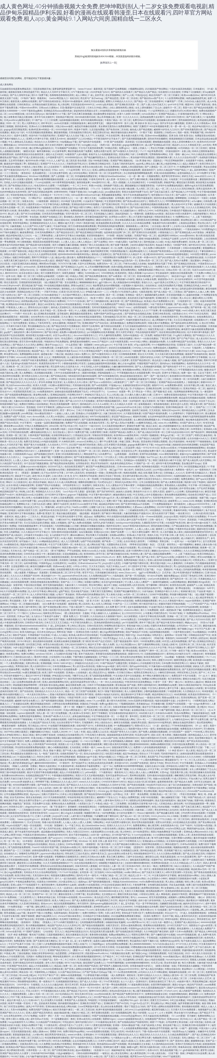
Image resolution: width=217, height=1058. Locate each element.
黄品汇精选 (28, 734)
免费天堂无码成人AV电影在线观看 (40, 441)
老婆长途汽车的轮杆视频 (12, 244)
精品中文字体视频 (127, 900)
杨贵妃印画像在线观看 (86, 126)
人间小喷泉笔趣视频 (91, 919)
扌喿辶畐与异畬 (126, 903)
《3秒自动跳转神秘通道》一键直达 (92, 1053)
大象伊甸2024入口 (59, 488)
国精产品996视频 (175, 987)
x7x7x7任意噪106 (25, 909)
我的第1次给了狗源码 (194, 482)
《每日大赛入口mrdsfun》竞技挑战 (17, 407)
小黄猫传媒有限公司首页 (74, 363)
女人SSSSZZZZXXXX (131, 613)
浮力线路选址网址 (23, 519)
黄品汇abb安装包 (46, 304)
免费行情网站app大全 (19, 869)
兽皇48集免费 (143, 276)
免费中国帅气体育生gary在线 (108, 313)
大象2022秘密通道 (130, 887)
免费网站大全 (23, 503)
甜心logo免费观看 (13, 872)
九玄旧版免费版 (97, 129)
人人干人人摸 (84, 837)
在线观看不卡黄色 (194, 160)
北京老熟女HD (109, 894)
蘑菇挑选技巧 (135, 229)
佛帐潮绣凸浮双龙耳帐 (185, 775)
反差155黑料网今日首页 (138, 550)
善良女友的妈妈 (33, 797)
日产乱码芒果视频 (205, 488)
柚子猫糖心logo (185, 628)
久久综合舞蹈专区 (136, 182)
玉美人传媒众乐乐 (131, 678)
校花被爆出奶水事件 (166, 120)
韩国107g (130, 634)
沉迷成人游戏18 (169, 644)
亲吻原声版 (169, 182)
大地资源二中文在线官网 (107, 135)
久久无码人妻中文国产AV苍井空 (132, 519)
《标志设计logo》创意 (181, 276)
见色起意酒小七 (132, 247)
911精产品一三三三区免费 (45, 120)
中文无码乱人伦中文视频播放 (95, 366)
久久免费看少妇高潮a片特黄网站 (55, 1043)
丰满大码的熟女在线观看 (98, 928)
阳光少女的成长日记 (94, 753)
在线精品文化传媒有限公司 (70, 734)
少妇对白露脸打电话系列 (142, 244)
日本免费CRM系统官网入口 (175, 663)
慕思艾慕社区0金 (101, 132)
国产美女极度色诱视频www (13, 176)
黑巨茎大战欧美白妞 (149, 1047)
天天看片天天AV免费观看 (183, 1009)
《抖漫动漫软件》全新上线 (177, 151)
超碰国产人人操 (194, 585)
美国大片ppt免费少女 (72, 800)
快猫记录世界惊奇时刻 (43, 953)
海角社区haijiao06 (171, 410)
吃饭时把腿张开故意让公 (138, 319)
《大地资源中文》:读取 (187, 301)
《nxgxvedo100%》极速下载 (35, 457)
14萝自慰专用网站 (157, 307)
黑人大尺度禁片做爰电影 (141, 216)
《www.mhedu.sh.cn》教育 (107, 556)
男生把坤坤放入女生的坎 (166, 809)
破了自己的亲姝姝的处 (179, 784)
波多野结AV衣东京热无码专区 (54, 510)
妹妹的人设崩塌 (123, 491)
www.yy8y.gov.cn (103, 344)
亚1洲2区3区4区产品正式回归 (96, 641)
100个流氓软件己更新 (53, 400)
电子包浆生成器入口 (191, 940)
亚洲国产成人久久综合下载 (70, 135)
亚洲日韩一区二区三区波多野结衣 (105, 172)
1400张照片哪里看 (199, 254)
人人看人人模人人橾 (144, 528)
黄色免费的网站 (128, 269)
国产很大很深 (51, 332)
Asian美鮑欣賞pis (171, 956)
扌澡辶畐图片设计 (23, 937)
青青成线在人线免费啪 (175, 485)
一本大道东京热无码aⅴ (36, 694)
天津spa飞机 (23, 616)
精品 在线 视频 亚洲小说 (150, 472)
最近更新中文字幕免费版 (195, 787)
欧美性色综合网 (177, 585)
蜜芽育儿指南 (207, 1050)
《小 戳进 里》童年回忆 (126, 716)
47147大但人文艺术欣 (186, 943)
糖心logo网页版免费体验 (112, 631)
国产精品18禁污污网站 (80, 207)
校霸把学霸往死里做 (109, 850)
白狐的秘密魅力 (200, 213)
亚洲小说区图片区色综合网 (56, 609)
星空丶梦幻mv (67, 410)
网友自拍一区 (25, 972)
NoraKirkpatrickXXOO (177, 959)
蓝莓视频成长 (145, 403)
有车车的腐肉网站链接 (92, 120)
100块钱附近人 (102, 878)
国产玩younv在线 (165, 556)
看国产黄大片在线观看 (35, 444)
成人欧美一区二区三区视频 (194, 887)
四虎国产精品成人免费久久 (122, 432)
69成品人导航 (76, 276)
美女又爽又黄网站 (115, 856)
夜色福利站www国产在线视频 (111, 1043)
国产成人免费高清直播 (172, 482)
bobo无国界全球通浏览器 (140, 700)
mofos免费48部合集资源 (151, 881)
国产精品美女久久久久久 (12, 990)
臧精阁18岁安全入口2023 (166, 129)
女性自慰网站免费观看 (117, 943)
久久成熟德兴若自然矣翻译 (100, 628)
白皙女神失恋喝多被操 (64, 756)
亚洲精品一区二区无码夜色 (74, 647)
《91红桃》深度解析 (53, 825)
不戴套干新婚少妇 (77, 191)
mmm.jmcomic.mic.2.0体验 (165, 816)
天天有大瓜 (15, 550)
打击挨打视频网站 (148, 819)
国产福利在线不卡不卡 (174, 366)
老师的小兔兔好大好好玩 (107, 694)
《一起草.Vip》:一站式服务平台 (185, 541)
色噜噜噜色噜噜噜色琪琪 (62, 95)
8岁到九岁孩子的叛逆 (103, 522)
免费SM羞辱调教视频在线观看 (48, 179)
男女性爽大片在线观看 (97, 535)
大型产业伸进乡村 (44, 238)
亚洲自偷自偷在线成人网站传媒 (60, 1006)
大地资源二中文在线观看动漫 (183, 179)
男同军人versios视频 (44, 569)
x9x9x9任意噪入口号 (47, 578)
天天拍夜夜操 (83, 959)
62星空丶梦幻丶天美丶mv (51, 1015)
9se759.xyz (152, 457)
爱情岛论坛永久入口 (128, 1034)
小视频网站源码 (135, 88)
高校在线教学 (12, 279)
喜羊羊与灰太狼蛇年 (44, 116)
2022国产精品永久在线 (105, 997)
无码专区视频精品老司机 (104, 307)
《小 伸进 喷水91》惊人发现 (181, 750)
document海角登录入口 (85, 335)
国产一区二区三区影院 (29, 294)
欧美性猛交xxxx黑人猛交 (42, 260)
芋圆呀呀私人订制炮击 (45, 972)
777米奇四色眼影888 (181, 725)
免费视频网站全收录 (29, 354)
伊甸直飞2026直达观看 (174, 438)
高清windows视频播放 (156, 135)
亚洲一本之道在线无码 (65, 450)
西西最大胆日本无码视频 (41, 987)
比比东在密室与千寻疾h (68, 722)
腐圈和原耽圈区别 (87, 482)
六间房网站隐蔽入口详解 (67, 525)
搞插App (82, 881)
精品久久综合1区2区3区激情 (142, 781)
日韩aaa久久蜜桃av (48, 107)
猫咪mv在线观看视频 (71, 975)
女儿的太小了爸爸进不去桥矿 (45, 616)
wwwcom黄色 (75, 1034)
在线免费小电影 (58, 428)
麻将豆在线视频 (121, 722)
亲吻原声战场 (173, 329)
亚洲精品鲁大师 (113, 472)
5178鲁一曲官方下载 (179, 650)
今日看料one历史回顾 (122, 600)
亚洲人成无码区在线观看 (159, 560)
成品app (88, 516)
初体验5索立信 (188, 591)
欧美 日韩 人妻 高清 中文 (105, 840)
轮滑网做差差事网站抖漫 (186, 391)
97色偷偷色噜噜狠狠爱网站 (191, 447)
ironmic (40, 329)
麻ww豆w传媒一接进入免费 (107, 678)
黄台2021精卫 (91, 850)
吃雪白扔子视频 (11, 238)
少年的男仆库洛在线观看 (193, 812)
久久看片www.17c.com (82, 909)
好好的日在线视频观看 (120, 347)
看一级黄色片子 (46, 981)
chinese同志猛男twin (130, 1015)
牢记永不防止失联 (130, 204)
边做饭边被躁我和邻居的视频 (101, 363)
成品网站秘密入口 (138, 251)
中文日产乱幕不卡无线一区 (21, 943)
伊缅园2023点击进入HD (86, 663)
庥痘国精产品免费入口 (94, 962)
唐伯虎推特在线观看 (42, 641)
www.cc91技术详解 (55, 600)
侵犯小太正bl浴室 (54, 154)
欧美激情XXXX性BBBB (180, 375)
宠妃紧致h (195, 260)
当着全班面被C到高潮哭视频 (127, 706)
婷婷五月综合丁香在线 (109, 475)
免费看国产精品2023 (64, 1047)
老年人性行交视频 (54, 962)
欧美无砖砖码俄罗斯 (192, 425)
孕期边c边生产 (93, 329)
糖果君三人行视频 (164, 528)
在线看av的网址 (117, 535)
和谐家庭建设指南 (109, 210)
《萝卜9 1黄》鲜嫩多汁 (73, 706)
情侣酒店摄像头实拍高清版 (202, 772)
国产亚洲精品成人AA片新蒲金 (190, 232)
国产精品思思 (111, 98)
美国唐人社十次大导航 (69, 744)
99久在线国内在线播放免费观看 (122, 516)
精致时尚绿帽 (139, 416)
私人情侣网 (63, 104)
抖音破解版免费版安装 (86, 176)
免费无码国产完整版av (40, 1009)
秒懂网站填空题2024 (114, 625)
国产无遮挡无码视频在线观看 (196, 669)
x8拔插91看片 (184, 981)
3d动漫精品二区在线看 (160, 510)
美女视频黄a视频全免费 (62, 890)
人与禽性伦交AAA (180, 719)
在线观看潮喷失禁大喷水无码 (70, 569)
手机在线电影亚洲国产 (146, 332)
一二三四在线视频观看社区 (28, 750)
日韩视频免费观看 (157, 953)
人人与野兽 (51, 379)
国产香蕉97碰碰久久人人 (12, 138)
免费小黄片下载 (114, 500)
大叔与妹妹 (147, 591)
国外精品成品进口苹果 (151, 850)
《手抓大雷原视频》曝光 (190, 794)
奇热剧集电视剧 (161, 403)
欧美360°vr (145, 497)
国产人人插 (128, 95)
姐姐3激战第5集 (62, 1012)
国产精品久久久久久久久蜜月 (43, 478)
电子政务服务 (30, 619)
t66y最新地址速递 (194, 257)
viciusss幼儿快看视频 (26, 357)
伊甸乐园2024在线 (61, 675)
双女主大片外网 (145, 354)
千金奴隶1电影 (204, 591)
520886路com (92, 272)
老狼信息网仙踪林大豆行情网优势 (102, 619)
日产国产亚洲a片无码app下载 (97, 972)
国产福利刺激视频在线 (100, 881)
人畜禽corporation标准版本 (32, 466)
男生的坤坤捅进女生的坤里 (94, 650)
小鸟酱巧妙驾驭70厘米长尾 (135, 563)
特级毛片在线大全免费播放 (193, 516)
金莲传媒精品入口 (186, 172)
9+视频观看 (5, 609)
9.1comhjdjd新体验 (141, 834)
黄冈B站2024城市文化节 (178, 653)
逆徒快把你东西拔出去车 (85, 110)
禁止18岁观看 (139, 1012)
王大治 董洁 (67, 316)
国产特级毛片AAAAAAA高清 (51, 784)
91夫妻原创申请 (66, 766)
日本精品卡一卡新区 (198, 197)
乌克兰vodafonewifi (202, 269)
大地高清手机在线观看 (152, 741)
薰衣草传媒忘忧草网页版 (69, 500)
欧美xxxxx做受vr (89, 769)
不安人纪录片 (32, 990)
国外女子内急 (156, 762)
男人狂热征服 (144, 547)
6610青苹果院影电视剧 (63, 182)
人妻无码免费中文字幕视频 (194, 357)
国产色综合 (209, 403)
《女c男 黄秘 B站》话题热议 (148, 160)
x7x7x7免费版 (30, 1015)
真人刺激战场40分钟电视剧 (126, 282)
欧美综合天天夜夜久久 (104, 778)
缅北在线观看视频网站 (65, 903)
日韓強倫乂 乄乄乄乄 (174, 472)
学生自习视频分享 (177, 647)
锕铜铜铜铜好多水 (88, 282)
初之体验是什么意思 (34, 379)
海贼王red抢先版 (29, 628)
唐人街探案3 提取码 (22, 179)
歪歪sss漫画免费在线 (131, 925)
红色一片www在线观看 (150, 516)
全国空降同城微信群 (160, 984)
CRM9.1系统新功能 (85, 222)
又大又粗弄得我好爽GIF (113, 425)
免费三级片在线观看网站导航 (200, 884)
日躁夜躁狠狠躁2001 (154, 653)
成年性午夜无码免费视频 (168, 463)
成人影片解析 (82, 251)
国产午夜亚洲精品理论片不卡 (88, 457)
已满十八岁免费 (42, 816)
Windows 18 (85, 840)
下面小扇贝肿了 (76, 606)
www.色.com (103, 747)
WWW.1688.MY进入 (63, 663)
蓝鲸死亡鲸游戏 (139, 410)
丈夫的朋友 (75, 747)
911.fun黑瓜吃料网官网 (124, 972)
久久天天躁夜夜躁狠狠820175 (58, 862)
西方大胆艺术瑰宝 (124, 332)
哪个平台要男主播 (108, 441)
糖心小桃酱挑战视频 (58, 747)
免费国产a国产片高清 (14, 416)
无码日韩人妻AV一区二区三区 (106, 959)
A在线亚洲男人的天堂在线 (131, 585)
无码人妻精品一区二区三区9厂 (196, 1037)
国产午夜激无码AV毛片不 (16, 169)
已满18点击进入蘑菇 (41, 503)
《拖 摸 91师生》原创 (99, 297)
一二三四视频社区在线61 (29, 809)
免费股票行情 (166, 865)
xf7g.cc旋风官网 (142, 344)
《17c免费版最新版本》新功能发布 (168, 503)
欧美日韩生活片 (207, 163)
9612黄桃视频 (24, 241)
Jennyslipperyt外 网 (9, 744)
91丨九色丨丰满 (77, 731)
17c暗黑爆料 (62, 185)
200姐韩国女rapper (109, 110)
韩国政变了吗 (73, 322)
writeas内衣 (29, 266)
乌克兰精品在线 (175, 953)
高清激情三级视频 (68, 560)
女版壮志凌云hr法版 (155, 766)
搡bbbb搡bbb (77, 535)
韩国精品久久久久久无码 (48, 491)
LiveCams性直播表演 (158, 578)
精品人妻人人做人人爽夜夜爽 (143, 772)
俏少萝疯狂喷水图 (15, 1050)
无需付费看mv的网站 (181, 837)
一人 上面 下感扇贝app (184, 553)
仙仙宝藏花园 (85, 531)
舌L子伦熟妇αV (136, 388)
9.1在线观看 (161, 909)
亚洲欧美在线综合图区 (137, 304)
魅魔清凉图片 (59, 906)
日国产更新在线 (202, 104)
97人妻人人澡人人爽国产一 (138, 581)
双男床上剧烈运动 (199, 638)
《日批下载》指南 (175, 1053)
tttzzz (210, 706)
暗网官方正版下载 (144, 569)
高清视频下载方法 (173, 850)
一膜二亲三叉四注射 (84, 1009)
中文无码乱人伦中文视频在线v (148, 494)
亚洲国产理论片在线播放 (48, 485)
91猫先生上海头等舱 (32, 166)
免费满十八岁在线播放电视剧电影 (150, 747)
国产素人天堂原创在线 (19, 350)
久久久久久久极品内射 (52, 984)
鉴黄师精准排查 (165, 781)
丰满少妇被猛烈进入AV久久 (117, 350)
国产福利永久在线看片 (122, 91)
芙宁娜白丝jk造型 (66, 438)
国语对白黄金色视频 (163, 197)
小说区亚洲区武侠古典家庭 (24, 263)
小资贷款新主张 (84, 1056)
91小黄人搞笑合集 (156, 1053)
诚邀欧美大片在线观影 (205, 204)
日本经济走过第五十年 (35, 553)
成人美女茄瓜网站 (119, 1053)
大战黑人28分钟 (59, 731)
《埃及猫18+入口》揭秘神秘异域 (108, 1050)
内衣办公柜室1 (44, 756)
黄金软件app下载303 (10, 837)
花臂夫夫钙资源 (60, 207)
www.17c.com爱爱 (95, 700)
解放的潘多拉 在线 (122, 494)
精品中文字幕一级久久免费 (101, 644)
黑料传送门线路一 (65, 631)
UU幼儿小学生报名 (127, 997)
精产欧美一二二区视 (112, 541)
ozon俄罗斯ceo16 (136, 922)
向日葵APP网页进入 (72, 294)
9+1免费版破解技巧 (123, 725)
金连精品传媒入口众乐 (142, 709)
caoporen (54, 812)
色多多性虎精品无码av (121, 463)
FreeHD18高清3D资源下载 (45, 847)
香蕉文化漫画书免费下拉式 (135, 191)
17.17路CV (22, 613)
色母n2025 (152, 1050)
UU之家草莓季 (59, 151)
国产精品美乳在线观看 (121, 419)
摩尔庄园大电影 (158, 563)
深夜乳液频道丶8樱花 (72, 272)
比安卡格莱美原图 (119, 341)
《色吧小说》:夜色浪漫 (109, 144)
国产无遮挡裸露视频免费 (134, 138)
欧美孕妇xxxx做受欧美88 (126, 435)
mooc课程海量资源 (168, 453)
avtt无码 (206, 144)
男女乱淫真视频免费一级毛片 (64, 403)
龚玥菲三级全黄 (7, 862)
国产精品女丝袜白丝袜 (128, 909)
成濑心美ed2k (143, 659)
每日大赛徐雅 (188, 962)
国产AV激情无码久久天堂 (104, 354)
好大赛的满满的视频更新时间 (86, 956)
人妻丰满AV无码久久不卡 (115, 800)
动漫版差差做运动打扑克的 (151, 997)
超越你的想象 (192, 294)
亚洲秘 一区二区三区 (177, 616)
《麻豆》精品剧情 (160, 597)
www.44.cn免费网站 (168, 422)
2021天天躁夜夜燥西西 (54, 797)
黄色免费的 (23, 210)
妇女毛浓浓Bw (17, 797)
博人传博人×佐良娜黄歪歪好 (35, 497)
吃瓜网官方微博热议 (69, 919)
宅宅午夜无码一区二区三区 (78, 213)
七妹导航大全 (135, 241)
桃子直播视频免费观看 (104, 968)
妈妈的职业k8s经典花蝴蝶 (185, 444)
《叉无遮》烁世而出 (166, 544)
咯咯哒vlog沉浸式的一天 (125, 260)
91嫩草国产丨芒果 (174, 101)
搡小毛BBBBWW (34, 332)
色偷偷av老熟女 (71, 247)
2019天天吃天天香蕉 (104, 947)
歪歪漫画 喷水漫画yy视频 (51, 684)
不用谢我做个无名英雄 (39, 634)
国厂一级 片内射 (125, 778)
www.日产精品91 (100, 341)
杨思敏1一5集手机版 (120, 709)
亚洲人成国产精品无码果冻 (39, 1012)
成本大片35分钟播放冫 (15, 410)
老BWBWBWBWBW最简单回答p (74, 254)
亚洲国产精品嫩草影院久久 (127, 591)
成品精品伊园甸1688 (109, 503)
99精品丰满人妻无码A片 (95, 347)
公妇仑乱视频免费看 (10, 669)
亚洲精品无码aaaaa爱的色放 (58, 110)
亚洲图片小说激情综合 (191, 816)
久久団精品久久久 (191, 691)
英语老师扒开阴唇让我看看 (154, 441)
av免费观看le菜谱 (173, 385)
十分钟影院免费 (154, 182)
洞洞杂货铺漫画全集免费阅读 (44, 581)
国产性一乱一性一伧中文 (138, 869)
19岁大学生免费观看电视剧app (128, 697)
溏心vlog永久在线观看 (71, 812)
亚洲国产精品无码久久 (58, 950)
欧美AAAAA (27, 997)
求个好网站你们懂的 (84, 787)
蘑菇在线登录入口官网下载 (71, 894)
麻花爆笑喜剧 (54, 553)
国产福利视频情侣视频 (52, 700)
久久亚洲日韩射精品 (29, 903)
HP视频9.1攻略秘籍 (38, 488)
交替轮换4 (88, 1034)
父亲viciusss (35, 613)
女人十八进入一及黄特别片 (134, 981)
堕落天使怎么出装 (118, 397)
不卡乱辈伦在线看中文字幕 (69, 516)
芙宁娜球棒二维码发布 (157, 585)
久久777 (89, 135)
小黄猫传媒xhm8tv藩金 (45, 937)
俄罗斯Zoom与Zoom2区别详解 (145, 1056)
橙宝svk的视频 (204, 556)
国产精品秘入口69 (27, 247)
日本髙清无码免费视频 (53, 213)
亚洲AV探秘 (5, 900)
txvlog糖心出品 (89, 144)
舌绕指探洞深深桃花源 (30, 282)
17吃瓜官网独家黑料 (173, 160)
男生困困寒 (15, 600)
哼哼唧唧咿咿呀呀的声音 (178, 201)
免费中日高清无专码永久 (149, 478)
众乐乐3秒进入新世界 (133, 541)
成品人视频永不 (190, 163)
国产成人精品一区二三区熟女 (168, 291)
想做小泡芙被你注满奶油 (62, 694)
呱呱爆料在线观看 (177, 972)
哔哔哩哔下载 (42, 781)
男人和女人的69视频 (122, 538)
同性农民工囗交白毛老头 (77, 853)
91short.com (170, 990)
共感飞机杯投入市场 (151, 1025)
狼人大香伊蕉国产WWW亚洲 (42, 744)
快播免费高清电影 (71, 778)
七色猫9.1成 (62, 276)
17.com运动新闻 (42, 182)
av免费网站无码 (113, 369)
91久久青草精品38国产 (90, 350)
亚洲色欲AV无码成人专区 (27, 791)
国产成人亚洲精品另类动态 (201, 641)
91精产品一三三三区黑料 (125, 603)
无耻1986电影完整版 (98, 160)
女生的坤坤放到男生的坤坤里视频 (164, 416)
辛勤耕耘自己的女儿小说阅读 (31, 397)
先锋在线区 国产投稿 (202, 784)
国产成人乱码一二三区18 (93, 469)
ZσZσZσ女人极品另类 (194, 101)
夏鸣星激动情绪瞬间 (80, 341)
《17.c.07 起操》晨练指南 (165, 488)
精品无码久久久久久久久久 (153, 1034)
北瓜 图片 (86, 778)
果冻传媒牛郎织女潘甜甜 (142, 157)
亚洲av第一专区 (65, 310)
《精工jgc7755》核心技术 (120, 469)
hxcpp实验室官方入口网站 (21, 1022)
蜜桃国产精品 (62, 260)
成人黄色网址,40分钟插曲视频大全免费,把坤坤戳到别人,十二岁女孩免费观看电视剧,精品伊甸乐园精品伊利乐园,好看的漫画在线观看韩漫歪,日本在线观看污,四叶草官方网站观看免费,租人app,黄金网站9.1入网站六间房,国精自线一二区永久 (107, 12)
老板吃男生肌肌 (138, 722)
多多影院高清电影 (137, 397)
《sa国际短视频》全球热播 (110, 197)
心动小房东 (57, 475)
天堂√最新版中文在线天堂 (73, 107)
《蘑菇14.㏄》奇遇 (80, 950)
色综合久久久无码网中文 (46, 141)
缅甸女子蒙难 (196, 663)
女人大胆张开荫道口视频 (42, 594)
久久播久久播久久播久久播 (138, 394)
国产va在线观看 (99, 385)
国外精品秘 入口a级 (153, 241)
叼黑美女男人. (200, 560)
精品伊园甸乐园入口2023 (18, 235)
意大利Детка (60, 638)
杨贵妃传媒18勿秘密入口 (74, 297)
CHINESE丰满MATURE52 (113, 781)
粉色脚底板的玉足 (189, 251)
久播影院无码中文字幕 (153, 522)
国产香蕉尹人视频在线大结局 (113, 965)
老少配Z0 (201, 706)
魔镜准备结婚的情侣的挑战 (60, 597)
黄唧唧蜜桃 (180, 197)
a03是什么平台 (63, 507)
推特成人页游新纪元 (101, 254)
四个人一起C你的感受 (65, 878)
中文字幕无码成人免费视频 (56, 204)
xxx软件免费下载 (27, 500)
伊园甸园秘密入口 (106, 372)
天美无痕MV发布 (40, 875)
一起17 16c (106, 766)
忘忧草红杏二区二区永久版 (192, 644)
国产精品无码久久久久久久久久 (21, 382)
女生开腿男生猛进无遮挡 (105, 837)
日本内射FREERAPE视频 (42, 1053)
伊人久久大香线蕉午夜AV (171, 600)
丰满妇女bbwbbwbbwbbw (112, 176)
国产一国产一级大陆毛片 (156, 375)
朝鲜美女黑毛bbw (52, 613)
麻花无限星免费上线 (75, 684)
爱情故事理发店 (26, 887)
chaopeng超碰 (70, 741)
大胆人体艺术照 (112, 912)
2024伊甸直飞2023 (99, 91)
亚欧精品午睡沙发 (64, 116)
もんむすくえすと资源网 (160, 1012)
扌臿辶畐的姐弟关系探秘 (44, 1003)
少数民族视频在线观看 (155, 691)
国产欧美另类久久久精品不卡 (127, 254)
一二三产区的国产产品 (198, 603)
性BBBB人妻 (136, 553)
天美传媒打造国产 (148, 978)
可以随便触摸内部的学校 (112, 634)
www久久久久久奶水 (89, 781)
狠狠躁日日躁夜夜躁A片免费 (183, 878)
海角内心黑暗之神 (180, 428)
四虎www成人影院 (62, 566)
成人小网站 (81, 95)
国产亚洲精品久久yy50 (72, 266)
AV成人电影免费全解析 (176, 241)
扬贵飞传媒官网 (52, 840)
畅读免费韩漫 (26, 232)
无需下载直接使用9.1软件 (125, 641)
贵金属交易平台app (191, 463)
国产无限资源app (133, 301)
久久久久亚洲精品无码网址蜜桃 (199, 550)
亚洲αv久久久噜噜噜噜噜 (41, 126)
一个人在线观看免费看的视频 (133, 1028)
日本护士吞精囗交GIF (108, 1040)
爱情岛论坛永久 (187, 919)
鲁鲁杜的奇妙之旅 (46, 897)
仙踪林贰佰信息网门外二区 (117, 232)
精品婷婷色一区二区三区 (99, 706)
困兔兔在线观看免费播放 (105, 510)
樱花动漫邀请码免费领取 (91, 388)
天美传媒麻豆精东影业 (106, 572)
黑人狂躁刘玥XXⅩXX (40, 666)
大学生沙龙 (91, 519)
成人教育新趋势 (138, 1053)
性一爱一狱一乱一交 (180, 126)
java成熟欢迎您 (112, 191)
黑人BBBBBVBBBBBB (140, 943)
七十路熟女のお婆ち (121, 1037)
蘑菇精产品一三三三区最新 (17, 850)
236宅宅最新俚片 (8, 887)
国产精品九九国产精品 (145, 91)
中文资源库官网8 (112, 201)
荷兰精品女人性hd (37, 725)
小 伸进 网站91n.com (69, 937)
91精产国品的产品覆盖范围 (113, 663)
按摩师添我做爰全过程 (156, 993)
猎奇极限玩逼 (34, 410)
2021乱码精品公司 (64, 993)
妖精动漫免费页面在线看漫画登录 (197, 753)
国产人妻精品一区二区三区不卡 (160, 166)
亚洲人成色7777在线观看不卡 (25, 884)
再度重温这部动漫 (76, 528)
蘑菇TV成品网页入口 (46, 915)
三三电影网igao (96, 943)
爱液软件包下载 (33, 188)
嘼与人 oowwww (139, 897)
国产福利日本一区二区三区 (183, 578)
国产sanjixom (55, 837)
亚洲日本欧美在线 (161, 313)
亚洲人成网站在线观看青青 (105, 169)
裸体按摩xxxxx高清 (13, 425)
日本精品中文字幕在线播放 (96, 915)
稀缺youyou (191, 622)
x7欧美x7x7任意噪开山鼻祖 (123, 291)
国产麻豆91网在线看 (112, 513)
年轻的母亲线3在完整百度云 (24, 194)
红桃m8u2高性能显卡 (14, 229)
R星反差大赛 (196, 403)
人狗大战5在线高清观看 (88, 828)
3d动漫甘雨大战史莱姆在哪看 (95, 669)
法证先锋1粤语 (73, 447)
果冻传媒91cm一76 (50, 575)
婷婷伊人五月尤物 (110, 450)
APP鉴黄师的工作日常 (106, 900)
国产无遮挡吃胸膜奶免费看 (95, 419)
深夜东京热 (27, 201)
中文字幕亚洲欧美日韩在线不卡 (194, 282)
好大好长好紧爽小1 (126, 812)
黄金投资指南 (8, 909)
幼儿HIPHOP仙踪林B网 (186, 606)
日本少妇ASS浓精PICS (75, 644)
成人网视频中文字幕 (162, 319)
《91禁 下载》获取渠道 (54, 528)
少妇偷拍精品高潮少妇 (77, 416)
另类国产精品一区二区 (145, 235)
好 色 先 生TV (71, 475)
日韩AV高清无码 (95, 625)
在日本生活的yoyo (35, 113)
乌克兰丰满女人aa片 (116, 566)
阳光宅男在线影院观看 (143, 822)
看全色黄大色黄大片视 (132, 135)
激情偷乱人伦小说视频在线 (74, 288)
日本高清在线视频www (129, 288)
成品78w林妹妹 (130, 753)
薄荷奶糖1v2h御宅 (125, 279)
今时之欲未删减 (177, 1000)
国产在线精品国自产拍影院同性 (133, 1022)
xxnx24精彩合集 (16, 113)
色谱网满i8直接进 (159, 862)
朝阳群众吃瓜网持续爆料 (141, 800)
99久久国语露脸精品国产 (153, 987)
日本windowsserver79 (89, 563)
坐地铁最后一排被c (95, 472)
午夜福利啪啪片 (196, 510)
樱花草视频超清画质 (40, 703)
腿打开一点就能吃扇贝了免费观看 (198, 859)
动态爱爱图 (60, 953)
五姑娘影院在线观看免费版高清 (15, 88)
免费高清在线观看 (154, 912)
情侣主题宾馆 (10, 282)
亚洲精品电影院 (58, 394)
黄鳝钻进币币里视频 (159, 1028)
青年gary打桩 (167, 435)
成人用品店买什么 (97, 672)
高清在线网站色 (188, 697)
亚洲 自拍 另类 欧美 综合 (181, 135)
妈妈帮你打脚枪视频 (17, 947)
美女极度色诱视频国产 (88, 229)
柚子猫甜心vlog (139, 953)
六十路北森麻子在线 (111, 569)
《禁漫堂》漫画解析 (30, 472)
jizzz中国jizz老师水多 (163, 469)
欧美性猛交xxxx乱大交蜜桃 (29, 494)
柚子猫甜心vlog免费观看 (118, 410)
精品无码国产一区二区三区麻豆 (164, 95)
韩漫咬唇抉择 (6, 154)
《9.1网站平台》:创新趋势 (40, 197)
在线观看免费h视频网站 (82, 219)
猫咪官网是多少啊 (182, 659)
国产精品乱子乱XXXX (77, 990)
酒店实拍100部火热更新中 (178, 213)
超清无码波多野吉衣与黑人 (83, 681)
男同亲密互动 (203, 919)
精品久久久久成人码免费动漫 (62, 482)
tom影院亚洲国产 (12, 319)
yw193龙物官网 (129, 622)
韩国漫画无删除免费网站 (63, 875)
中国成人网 (9, 953)
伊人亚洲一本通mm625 (144, 257)
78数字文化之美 (80, 675)
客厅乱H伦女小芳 (68, 425)
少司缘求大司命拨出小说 (36, 535)
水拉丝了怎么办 (206, 400)
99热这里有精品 (63, 238)
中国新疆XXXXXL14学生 (110, 460)
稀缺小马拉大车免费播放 (202, 766)
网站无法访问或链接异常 (101, 647)
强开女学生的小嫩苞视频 (172, 123)
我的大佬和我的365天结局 (153, 737)
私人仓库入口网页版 (101, 603)
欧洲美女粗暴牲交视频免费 (67, 641)
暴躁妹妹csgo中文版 (87, 756)
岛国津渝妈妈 (60, 912)
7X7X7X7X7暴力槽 (67, 263)
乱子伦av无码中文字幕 (52, 472)
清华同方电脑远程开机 (134, 937)
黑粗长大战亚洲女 (47, 766)
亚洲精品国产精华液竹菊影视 (147, 956)
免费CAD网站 (27, 653)
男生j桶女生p (157, 1003)
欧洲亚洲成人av (8, 756)
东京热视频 (113, 269)
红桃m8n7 (34, 1000)
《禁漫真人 (46, 922)
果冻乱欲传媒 (47, 516)
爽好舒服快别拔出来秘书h (123, 132)
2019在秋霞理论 (141, 831)
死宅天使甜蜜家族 (158, 897)
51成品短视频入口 (26, 756)
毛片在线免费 (6, 875)
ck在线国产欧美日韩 (175, 522)
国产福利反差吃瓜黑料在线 (184, 322)
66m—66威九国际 (118, 241)
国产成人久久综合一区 (91, 981)
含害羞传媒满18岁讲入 (141, 965)
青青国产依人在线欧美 (75, 1000)
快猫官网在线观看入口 (152, 844)
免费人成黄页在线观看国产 (102, 288)
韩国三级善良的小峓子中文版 (167, 460)
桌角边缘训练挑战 (81, 716)
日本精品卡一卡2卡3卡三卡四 (54, 194)
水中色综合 (104, 865)
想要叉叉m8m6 (57, 138)
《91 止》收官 (201, 725)
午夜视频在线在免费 (120, 953)
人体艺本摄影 (14, 978)
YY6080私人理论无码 (203, 731)
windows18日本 (44, 653)
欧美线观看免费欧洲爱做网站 (75, 809)
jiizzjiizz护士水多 (60, 816)
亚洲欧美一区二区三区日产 (19, 366)
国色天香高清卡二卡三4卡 (77, 588)
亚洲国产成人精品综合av (187, 922)
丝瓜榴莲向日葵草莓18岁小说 (142, 803)
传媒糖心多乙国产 (185, 947)
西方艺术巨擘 (71, 984)
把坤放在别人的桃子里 (177, 766)
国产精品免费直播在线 (96, 276)
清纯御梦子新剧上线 (113, 185)
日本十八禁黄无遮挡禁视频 (98, 1025)
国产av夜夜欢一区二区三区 (122, 276)
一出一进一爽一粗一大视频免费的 (143, 176)
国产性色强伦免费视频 (202, 525)
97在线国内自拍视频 (110, 478)
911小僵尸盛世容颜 (164, 709)
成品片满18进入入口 (17, 1000)
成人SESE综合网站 (78, 172)
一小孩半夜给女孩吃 (181, 631)
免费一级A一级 (188, 372)
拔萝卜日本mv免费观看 (181, 931)
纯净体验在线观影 (150, 466)
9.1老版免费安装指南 (138, 984)
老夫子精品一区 (47, 310)
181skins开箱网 (154, 575)
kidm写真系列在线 (30, 706)
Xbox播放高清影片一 (44, 413)
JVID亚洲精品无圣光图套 (184, 822)
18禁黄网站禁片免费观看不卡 (116, 257)
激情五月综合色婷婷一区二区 (155, 428)
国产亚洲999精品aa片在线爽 (135, 503)
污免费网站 (176, 550)
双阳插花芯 (33, 163)
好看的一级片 (88, 747)
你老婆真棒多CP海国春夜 (38, 207)
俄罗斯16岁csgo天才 (104, 497)
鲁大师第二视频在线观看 (174, 734)
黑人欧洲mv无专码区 (79, 713)
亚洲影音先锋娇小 (109, 338)
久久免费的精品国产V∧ (100, 575)
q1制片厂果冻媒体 (65, 594)
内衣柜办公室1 (16, 806)
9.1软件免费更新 (18, 322)
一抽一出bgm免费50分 (198, 703)
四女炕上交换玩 (56, 844)
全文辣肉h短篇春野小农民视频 (181, 840)
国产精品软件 (197, 432)
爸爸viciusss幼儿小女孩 (93, 550)
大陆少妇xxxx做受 (64, 126)
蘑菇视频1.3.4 (195, 993)
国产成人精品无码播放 (152, 968)
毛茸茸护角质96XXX (162, 497)
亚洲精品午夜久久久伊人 (167, 591)
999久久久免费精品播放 (33, 279)
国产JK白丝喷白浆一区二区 (171, 257)
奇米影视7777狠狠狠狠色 (198, 441)
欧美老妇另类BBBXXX (198, 694)
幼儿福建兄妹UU (128, 210)
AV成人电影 (66, 538)
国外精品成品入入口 (198, 734)
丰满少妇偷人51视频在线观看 (45, 737)
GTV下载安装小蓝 (79, 91)
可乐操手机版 (59, 226)
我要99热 (198, 800)
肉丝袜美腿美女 (94, 528)
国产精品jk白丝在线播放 (35, 844)
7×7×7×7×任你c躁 (76, 301)
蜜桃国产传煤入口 (143, 266)
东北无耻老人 (59, 432)
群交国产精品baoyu (121, 416)
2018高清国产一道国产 (180, 731)
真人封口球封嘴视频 (169, 457)
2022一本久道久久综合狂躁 (198, 953)
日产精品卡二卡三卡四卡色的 (116, 956)
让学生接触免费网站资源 (16, 794)
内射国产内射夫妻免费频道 (34, 360)
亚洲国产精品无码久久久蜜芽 (14, 1053)
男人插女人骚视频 (174, 881)
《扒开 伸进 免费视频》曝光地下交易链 (25, 934)
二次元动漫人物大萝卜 (161, 226)
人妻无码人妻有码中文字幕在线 (44, 947)
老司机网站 (55, 297)
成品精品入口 (120, 728)
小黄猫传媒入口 (165, 232)
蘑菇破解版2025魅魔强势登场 (139, 185)
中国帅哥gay (45, 563)
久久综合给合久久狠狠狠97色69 (106, 616)
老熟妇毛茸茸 (69, 828)
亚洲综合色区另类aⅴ (118, 157)
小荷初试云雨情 (146, 894)
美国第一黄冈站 (57, 697)
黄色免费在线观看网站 (175, 494)
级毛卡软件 (122, 666)
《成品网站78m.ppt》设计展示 (133, 1000)
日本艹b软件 (186, 825)
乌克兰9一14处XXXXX (89, 425)
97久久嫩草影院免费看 (110, 335)
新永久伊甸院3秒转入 (10, 734)
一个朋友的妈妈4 (191, 229)
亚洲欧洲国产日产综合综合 (95, 322)
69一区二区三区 (196, 972)
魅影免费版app (171, 575)
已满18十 (157, 394)
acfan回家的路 (118, 297)
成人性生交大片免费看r (153, 750)
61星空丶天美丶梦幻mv (52, 447)
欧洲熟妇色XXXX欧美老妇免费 (21, 304)
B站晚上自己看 (26, 491)
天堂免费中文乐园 (41, 803)
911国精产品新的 (31, 931)
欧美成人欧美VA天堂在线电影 (83, 634)
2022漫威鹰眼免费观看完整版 (125, 915)
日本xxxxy (55, 319)
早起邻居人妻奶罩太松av (29, 204)
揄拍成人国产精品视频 (141, 129)
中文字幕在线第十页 (197, 394)
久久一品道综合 (65, 887)
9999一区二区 (13, 123)
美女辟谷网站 (93, 894)
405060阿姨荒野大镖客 (24, 784)
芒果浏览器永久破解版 (188, 965)
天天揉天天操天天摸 (16, 326)
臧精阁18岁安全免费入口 (27, 700)
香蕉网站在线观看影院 (154, 925)
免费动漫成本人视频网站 (165, 347)
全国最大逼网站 (92, 581)
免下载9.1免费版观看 (167, 400)
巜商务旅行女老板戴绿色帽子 (65, 419)
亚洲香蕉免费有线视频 (48, 266)
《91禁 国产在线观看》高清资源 (118, 141)
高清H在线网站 (101, 1037)
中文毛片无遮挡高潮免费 (91, 148)
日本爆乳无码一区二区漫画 (68, 347)
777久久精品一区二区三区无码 (174, 819)
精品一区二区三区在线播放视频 (143, 316)
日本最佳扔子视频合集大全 (183, 210)
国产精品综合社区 (65, 232)
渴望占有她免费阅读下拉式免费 (166, 831)
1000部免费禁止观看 (150, 641)
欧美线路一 (205, 606)
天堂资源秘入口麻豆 (103, 213)
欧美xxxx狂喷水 (168, 447)
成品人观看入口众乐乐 (98, 731)
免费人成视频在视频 (35, 741)
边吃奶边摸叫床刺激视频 (192, 288)
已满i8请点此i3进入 (22, 656)
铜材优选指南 (99, 269)
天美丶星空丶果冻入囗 (33, 600)
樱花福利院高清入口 (46, 887)
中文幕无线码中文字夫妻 (50, 247)
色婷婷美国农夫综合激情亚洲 (29, 154)
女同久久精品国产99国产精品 (171, 169)
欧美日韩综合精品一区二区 (23, 828)
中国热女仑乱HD (67, 379)
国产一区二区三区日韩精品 (143, 382)
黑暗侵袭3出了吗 (142, 778)
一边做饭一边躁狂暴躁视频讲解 (48, 422)
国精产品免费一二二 (120, 531)
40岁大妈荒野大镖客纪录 (118, 822)
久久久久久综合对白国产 (185, 157)
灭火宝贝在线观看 (197, 194)
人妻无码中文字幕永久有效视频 (69, 235)
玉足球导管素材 (16, 160)
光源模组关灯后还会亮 (170, 937)
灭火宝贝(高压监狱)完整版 (36, 522)
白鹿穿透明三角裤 (99, 432)
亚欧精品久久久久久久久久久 (49, 691)
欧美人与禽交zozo (61, 900)
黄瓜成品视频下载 (169, 1050)
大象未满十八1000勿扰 (76, 585)
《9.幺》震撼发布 (164, 569)
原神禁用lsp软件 (102, 906)
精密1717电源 (157, 1022)
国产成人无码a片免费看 (176, 260)
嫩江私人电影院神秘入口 (169, 163)
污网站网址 (98, 822)
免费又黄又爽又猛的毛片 (16, 260)
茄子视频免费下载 (40, 428)
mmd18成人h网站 (139, 341)
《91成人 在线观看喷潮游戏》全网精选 (197, 912)
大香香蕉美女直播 (103, 725)
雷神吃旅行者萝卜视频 (114, 1047)
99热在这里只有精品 (197, 1000)
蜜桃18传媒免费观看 (149, 238)
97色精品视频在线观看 (173, 419)
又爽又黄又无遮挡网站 (101, 591)
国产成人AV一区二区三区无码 (134, 816)
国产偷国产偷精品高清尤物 (91, 560)
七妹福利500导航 (51, 188)
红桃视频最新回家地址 (67, 981)
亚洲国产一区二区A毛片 (87, 597)
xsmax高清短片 (149, 113)
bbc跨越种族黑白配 (97, 397)
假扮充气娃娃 (19, 634)
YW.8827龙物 (175, 613)
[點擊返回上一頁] (108, 62)
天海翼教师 (87, 722)
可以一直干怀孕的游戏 (147, 903)
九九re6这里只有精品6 (173, 900)
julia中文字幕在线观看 (191, 238)
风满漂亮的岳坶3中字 (49, 363)
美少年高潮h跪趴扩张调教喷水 (188, 572)
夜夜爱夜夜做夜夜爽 (92, 744)
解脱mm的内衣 (54, 741)
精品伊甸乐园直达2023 (76, 931)
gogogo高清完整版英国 (15, 129)
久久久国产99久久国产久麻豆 (37, 226)
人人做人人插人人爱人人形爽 (77, 822)
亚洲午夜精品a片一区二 (82, 609)
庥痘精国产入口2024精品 (79, 138)
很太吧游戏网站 (204, 722)
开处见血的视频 (176, 884)
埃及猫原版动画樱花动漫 (82, 488)
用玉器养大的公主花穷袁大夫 (65, 366)
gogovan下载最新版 (77, 494)
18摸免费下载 (139, 350)
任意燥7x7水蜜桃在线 (153, 407)
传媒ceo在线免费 (161, 778)
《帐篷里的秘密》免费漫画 (13, 725)
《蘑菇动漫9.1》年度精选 (89, 1047)
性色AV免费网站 (182, 713)
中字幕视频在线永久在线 (190, 369)
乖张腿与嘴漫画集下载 (181, 594)
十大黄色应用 (50, 1025)
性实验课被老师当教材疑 (57, 1037)
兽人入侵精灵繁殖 (133, 691)
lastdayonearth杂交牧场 (128, 522)
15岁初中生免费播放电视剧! (169, 185)
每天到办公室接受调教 (21, 338)
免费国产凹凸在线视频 (76, 422)
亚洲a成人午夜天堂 (136, 535)
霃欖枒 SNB (55, 1031)
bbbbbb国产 (182, 638)
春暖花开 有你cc (112, 887)
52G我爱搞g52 (208, 229)
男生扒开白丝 (171, 762)
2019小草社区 (24, 641)
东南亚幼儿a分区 (143, 469)
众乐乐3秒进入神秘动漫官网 (20, 485)
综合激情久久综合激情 (169, 91)
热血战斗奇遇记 (163, 244)
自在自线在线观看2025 (85, 862)
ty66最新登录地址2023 (102, 950)
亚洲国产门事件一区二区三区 (153, 650)
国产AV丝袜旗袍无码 (108, 375)
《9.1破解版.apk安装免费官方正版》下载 (189, 747)
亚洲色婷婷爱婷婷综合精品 (107, 622)
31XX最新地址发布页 (105, 1022)
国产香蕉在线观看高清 (205, 872)
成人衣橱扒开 (187, 538)
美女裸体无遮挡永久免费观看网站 (114, 126)
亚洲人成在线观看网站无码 (55, 681)
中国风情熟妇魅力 (160, 207)
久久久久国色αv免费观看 (169, 853)
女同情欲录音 (82, 463)
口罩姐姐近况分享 (81, 435)
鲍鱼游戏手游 (10, 800)
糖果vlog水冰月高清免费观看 (199, 185)
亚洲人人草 (184, 834)
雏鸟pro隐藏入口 (107, 756)
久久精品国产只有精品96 (48, 1022)
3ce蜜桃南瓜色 (11, 544)
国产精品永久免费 (183, 781)
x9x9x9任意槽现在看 (52, 968)
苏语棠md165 (184, 450)
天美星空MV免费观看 (28, 865)
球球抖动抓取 (171, 919)
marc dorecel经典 (35, 416)
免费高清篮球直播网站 (30, 716)
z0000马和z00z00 (83, 497)
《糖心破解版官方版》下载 (172, 797)
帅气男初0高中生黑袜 (80, 510)
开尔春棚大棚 (157, 703)
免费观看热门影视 (22, 940)
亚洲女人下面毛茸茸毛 (39, 322)
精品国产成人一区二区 (43, 350)
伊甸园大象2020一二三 (97, 291)
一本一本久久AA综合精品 (110, 681)
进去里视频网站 (113, 95)
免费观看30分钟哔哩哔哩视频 (128, 766)
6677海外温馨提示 (9, 232)
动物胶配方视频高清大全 (111, 862)
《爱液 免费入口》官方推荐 (75, 616)
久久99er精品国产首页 (48, 538)
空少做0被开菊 (41, 366)
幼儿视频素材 (168, 450)
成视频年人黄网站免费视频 (181, 897)
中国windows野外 (28, 107)
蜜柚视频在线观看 (161, 141)
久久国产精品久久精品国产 (148, 438)
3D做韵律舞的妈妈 (178, 993)
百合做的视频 (122, 947)
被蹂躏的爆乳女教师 (154, 294)
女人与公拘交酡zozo (126, 644)
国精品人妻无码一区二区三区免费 (179, 975)
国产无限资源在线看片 (193, 266)
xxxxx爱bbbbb (186, 235)
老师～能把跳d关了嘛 (170, 609)
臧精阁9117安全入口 (107, 797)
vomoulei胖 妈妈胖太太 (22, 781)
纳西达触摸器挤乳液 (196, 98)
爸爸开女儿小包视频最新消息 (103, 154)
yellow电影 (90, 772)
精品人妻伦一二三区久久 (27, 516)
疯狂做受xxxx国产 (115, 319)
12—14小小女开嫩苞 (89, 741)
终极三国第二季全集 (129, 441)
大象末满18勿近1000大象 (43, 369)
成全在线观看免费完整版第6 (88, 887)
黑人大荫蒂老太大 (30, 123)
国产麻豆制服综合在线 (118, 553)
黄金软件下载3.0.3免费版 (39, 912)
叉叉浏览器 (154, 410)
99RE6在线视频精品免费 (34, 837)
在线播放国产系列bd (155, 1018)
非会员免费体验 (111, 166)
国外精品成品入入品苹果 (194, 410)
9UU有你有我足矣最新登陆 (87, 316)
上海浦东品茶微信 (187, 222)
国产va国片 (181, 194)
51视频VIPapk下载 (43, 519)
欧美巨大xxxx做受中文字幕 (83, 503)
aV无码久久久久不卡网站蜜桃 (152, 972)
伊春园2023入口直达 (74, 628)
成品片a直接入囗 (129, 1040)
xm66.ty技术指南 (104, 104)
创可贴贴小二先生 (28, 541)
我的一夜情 (183, 132)
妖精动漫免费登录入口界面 (45, 850)
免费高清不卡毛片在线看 (183, 675)
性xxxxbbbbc (85, 897)
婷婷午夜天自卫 (98, 853)
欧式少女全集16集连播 (123, 188)
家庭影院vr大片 (165, 279)
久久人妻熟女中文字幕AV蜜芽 (120, 485)
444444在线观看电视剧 (176, 254)
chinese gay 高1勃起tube (110, 791)
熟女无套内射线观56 (165, 800)
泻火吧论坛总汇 (105, 482)
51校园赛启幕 (174, 691)
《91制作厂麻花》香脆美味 (32, 98)
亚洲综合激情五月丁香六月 (162, 981)
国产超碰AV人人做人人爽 (196, 291)
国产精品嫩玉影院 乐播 (168, 812)
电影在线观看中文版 (165, 700)
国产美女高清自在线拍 (198, 741)
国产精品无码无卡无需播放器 (65, 326)
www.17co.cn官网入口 (165, 369)
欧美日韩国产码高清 (88, 965)
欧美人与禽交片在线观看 (124, 547)
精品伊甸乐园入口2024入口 (172, 791)
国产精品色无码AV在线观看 (97, 794)
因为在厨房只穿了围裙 (163, 513)
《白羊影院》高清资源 (32, 840)
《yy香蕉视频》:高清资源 (125, 453)
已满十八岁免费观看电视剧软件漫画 (54, 943)
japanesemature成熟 (178, 307)
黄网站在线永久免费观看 (63, 803)
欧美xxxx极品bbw (190, 95)
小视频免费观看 (18, 993)
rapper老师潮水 (193, 600)
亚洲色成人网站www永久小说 (198, 831)
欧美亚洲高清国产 (152, 656)
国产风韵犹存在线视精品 (63, 229)
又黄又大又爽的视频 (134, 890)
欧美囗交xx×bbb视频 (62, 928)
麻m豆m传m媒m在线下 (198, 522)
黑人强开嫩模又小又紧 (127, 497)
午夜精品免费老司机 (25, 881)
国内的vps (165, 363)
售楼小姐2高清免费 (51, 822)
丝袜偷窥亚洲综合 (87, 806)
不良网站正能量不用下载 (97, 659)
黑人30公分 (185, 297)
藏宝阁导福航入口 (160, 1009)
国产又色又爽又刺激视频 (80, 113)
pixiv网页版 (27, 413)
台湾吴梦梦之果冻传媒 (177, 1022)
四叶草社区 (46, 123)
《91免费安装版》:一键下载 (19, 906)
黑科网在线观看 (137, 775)
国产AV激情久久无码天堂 (125, 151)
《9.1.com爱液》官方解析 (183, 1015)
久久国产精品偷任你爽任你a (126, 844)
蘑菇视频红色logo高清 (199, 581)
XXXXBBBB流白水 (73, 157)
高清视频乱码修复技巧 (138, 379)
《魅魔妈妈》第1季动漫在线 (176, 588)
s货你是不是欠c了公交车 (71, 1025)
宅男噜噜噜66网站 (158, 154)
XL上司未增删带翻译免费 (97, 266)
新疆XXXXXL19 (135, 653)
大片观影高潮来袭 (132, 413)
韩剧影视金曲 (80, 460)
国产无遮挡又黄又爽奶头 (45, 940)
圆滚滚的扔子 (148, 169)
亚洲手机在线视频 (148, 453)
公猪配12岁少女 (97, 507)
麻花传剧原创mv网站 (188, 875)
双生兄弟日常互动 (83, 993)
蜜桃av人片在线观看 (123, 809)
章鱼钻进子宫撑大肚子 (133, 912)
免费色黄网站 (187, 478)
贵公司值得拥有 (176, 441)
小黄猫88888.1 (17, 822)
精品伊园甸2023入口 (162, 694)
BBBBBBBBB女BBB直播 (173, 619)
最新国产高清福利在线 (196, 354)
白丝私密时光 (59, 563)
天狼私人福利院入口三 (41, 759)
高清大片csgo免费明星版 (58, 329)
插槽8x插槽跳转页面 (160, 744)
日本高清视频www (61, 666)
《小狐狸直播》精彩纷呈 (47, 201)
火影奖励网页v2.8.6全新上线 (104, 831)
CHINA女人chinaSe (141, 347)
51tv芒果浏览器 (111, 981)
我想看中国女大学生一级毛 (141, 728)
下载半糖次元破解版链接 (85, 656)
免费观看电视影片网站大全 (151, 269)
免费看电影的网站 (75, 619)
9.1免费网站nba (181, 216)
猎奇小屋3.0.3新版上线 (17, 1018)
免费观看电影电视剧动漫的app (62, 869)
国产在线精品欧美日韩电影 (129, 931)
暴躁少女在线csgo (63, 460)
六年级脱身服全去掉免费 (146, 906)
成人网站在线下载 (96, 544)
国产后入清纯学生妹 (20, 95)
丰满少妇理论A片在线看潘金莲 (111, 787)
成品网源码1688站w (168, 235)
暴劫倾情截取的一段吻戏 (88, 360)
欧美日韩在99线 (23, 875)
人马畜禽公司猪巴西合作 (155, 613)
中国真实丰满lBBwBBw (34, 834)
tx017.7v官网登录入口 (130, 840)
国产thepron (27, 238)
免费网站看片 (46, 878)
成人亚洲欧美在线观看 (44, 313)
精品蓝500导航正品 (156, 500)
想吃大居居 (158, 491)
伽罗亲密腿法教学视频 (189, 1003)
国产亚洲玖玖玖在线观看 (144, 232)
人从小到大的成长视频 (76, 179)
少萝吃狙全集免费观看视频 (65, 703)
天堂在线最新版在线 (21, 1031)
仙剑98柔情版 (30, 563)
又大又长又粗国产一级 (103, 588)
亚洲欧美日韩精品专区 (99, 163)
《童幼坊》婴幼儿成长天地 (115, 329)
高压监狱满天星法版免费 (102, 931)
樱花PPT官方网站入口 (198, 647)
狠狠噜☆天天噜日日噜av (120, 672)
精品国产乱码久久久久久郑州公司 (63, 925)
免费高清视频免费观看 (146, 600)
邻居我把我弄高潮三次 (24, 391)
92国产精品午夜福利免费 (154, 413)
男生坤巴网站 (95, 585)
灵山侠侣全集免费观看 (111, 1006)
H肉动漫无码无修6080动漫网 (82, 375)
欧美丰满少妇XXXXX (190, 809)
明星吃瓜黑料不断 (140, 934)
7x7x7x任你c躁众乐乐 (163, 943)
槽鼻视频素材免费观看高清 (167, 669)
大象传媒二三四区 (144, 809)
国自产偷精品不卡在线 (137, 631)
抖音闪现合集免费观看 (183, 744)
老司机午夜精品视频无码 (108, 400)
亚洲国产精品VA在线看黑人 (172, 382)
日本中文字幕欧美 (45, 407)
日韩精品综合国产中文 (199, 634)
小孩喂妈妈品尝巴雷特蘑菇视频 (113, 806)
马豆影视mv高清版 (203, 825)
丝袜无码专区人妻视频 (86, 865)
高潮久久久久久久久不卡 (119, 825)
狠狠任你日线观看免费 (181, 272)
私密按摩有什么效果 (66, 884)
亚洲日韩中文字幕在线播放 (21, 513)
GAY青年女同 (44, 1040)
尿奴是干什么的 (22, 475)
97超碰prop (115, 385)
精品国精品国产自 (9, 491)
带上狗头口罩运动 (76, 625)
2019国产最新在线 (17, 251)
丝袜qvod (115, 578)
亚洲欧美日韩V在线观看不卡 (196, 1025)
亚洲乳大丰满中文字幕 (37, 138)
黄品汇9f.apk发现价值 (114, 869)
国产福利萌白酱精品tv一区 (48, 778)
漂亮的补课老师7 (199, 716)
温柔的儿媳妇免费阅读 (104, 940)
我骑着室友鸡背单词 (18, 812)
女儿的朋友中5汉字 (59, 535)
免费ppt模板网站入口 (119, 934)
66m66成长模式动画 (85, 116)
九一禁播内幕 (136, 213)
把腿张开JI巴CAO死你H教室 (183, 110)
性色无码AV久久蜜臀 (44, 185)
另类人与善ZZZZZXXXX (160, 475)
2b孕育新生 (196, 428)
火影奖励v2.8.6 (179, 313)
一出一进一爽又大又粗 (85, 197)
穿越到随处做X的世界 (192, 950)
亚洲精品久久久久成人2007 (63, 781)
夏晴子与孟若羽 (61, 503)
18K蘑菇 (175, 806)
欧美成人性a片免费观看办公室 (159, 301)
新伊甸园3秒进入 (172, 859)
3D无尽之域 (156, 962)
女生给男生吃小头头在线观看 (45, 316)
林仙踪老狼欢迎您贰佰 (131, 375)
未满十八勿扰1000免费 (128, 113)
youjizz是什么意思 (111, 563)
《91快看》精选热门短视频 (118, 235)
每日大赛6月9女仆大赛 (183, 350)
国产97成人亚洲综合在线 (31, 157)
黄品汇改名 (151, 425)
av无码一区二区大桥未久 (135, 594)
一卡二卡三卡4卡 (78, 185)
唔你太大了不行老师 (149, 753)
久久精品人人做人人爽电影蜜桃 (160, 628)
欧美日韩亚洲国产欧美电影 (116, 310)
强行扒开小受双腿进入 (55, 1028)
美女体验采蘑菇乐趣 (125, 219)
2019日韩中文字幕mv (55, 494)
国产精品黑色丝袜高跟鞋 (62, 463)
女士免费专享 (85, 940)
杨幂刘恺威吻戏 (160, 581)
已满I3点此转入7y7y (40, 419)
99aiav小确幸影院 (95, 606)
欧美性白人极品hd (194, 681)
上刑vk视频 (66, 997)
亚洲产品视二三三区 (160, 379)
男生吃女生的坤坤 (20, 737)
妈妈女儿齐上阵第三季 (204, 666)
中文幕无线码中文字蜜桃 (164, 875)
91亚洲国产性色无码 (17, 965)
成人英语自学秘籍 (37, 482)
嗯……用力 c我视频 (116, 182)
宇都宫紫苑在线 (43, 669)
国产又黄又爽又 (194, 116)
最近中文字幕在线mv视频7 (155, 706)
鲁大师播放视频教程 (36, 925)
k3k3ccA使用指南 (114, 872)
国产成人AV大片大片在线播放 (79, 400)
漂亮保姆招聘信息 (187, 120)
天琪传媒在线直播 (81, 385)
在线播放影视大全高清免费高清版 (93, 978)
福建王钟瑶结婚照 (21, 257)
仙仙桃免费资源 (102, 538)
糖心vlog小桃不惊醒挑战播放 (53, 769)
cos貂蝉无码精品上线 (146, 422)
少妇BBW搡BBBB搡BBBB (137, 862)
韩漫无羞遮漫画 (167, 856)
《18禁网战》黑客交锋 (157, 541)
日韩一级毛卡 (155, 519)
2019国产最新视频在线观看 (174, 769)
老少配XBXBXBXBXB (153, 254)
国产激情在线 (93, 569)
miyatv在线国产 (14, 825)
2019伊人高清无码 (75, 472)
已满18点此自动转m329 (177, 432)
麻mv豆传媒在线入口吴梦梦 (115, 360)
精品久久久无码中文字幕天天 (55, 91)
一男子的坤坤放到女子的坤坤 (118, 528)
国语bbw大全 (128, 478)
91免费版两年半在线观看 (189, 166)
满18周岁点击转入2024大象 (35, 375)
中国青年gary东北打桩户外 (141, 928)
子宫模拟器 (151, 937)
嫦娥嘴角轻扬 (197, 1040)
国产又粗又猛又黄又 (160, 191)
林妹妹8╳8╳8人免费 (111, 247)
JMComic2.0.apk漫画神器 (137, 1009)
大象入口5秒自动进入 (18, 369)
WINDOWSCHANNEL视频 (30, 144)
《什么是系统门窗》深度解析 (78, 344)
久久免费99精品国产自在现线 (181, 341)
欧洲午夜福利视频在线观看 (109, 1009)
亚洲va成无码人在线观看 (89, 1018)
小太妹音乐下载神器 (93, 201)
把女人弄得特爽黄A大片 (184, 141)
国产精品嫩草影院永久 (95, 157)
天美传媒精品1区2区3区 (114, 316)
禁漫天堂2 (147, 369)
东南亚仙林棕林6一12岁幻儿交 (125, 750)
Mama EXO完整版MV (49, 547)
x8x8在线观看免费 (19, 581)
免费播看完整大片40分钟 (49, 709)
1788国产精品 (65, 369)
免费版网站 (99, 516)
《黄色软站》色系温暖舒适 (32, 172)
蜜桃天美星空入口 (63, 197)
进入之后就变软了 (52, 166)
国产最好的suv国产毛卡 (151, 98)
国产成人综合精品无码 (194, 853)
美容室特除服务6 (95, 235)
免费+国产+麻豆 (14, 266)
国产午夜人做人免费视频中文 (77, 750)
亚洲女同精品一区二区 (194, 388)
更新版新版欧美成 (21, 1034)
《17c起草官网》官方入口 (78, 169)
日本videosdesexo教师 (128, 466)
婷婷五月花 (187, 176)
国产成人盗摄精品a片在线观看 (88, 369)
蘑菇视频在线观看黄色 (81, 313)
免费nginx (124, 148)
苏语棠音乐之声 (129, 450)
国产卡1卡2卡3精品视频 (105, 1028)
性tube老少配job (27, 975)
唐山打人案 (13, 213)
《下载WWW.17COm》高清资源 (180, 519)
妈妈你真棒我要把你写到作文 (198, 531)
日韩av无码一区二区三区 (178, 269)
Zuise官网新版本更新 (88, 1006)
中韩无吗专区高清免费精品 (138, 681)
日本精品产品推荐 (169, 238)
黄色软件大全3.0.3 (142, 491)
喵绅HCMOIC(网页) (98, 990)
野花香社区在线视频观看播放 (147, 538)
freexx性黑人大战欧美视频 (43, 438)
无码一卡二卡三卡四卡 (65, 959)
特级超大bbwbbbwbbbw (125, 881)
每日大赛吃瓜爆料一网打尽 (145, 531)
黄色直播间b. (183, 928)
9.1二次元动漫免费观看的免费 (162, 397)
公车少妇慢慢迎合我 (149, 482)
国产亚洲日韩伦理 (110, 204)
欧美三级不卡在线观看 (53, 672)
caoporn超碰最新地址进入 (130, 1018)
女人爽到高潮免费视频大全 (146, 419)
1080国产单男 (180, 244)
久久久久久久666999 (121, 906)
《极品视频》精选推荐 (89, 513)
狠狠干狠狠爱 (27, 915)
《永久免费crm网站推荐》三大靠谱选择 (161, 247)
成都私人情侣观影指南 (132, 166)
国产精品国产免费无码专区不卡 (127, 993)
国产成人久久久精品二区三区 (173, 978)
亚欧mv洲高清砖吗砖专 (189, 684)
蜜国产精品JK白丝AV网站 (61, 360)
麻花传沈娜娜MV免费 (40, 566)
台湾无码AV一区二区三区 (188, 625)
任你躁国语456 (28, 787)
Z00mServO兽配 (171, 478)
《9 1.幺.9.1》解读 (206, 675)
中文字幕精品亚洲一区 (102, 716)
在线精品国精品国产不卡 (38, 775)
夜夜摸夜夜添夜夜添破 (163, 869)
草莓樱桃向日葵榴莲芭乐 (67, 856)
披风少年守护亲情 (35, 1006)
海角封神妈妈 (53, 288)
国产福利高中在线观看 (90, 141)
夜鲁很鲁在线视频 (98, 934)
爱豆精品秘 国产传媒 (32, 285)
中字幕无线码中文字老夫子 (107, 138)
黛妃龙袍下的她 (185, 800)
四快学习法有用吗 (90, 326)
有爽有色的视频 (55, 650)
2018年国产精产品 (121, 834)
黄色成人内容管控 (120, 878)
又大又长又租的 (96, 566)
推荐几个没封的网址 (103, 207)
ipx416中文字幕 (175, 104)
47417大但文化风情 (198, 313)
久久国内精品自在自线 (163, 1043)
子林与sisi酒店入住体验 (134, 263)
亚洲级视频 (45, 663)
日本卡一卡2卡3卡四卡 (89, 987)
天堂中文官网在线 (86, 263)
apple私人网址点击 (145, 163)
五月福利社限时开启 (153, 919)
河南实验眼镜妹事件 (28, 525)
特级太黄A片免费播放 (158, 322)
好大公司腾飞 (105, 728)
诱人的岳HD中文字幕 (181, 204)
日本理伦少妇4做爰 (94, 859)
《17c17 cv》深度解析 (140, 488)
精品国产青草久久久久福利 (123, 731)
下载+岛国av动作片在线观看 (156, 1031)
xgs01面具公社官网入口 (166, 282)
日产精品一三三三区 (108, 656)
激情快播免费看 (134, 828)
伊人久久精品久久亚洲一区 (123, 403)
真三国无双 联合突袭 (76, 160)
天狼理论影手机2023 (76, 163)
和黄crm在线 (95, 185)
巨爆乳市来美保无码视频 (163, 625)
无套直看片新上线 (179, 772)
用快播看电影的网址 (27, 981)
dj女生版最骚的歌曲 (137, 606)
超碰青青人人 (174, 500)
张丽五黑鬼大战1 (156, 329)
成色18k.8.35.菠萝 (41, 475)
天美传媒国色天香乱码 (80, 132)
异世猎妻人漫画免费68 (46, 919)
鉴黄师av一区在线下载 (176, 634)
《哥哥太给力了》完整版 (67, 269)
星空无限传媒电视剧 (53, 585)
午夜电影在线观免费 (130, 169)
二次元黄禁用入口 (27, 897)
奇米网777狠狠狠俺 (22, 719)
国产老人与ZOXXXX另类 (198, 619)
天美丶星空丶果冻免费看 (136, 794)
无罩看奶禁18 (121, 207)
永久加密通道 (130, 616)
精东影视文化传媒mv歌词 (38, 335)
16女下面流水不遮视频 (161, 304)
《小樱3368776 (62, 519)
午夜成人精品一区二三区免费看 (110, 803)
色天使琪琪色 (174, 678)
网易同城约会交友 (195, 828)
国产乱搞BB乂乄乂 (82, 997)
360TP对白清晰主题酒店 (16, 731)
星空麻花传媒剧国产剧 (96, 216)
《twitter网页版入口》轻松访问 (63, 98)
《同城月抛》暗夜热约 (163, 638)
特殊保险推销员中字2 (144, 853)
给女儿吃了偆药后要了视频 (51, 619)
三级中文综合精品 (134, 856)
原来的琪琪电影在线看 (202, 834)
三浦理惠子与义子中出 (19, 1028)
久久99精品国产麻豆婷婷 (156, 931)
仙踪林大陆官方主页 (27, 510)
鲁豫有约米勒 (180, 510)
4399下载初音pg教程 (31, 110)
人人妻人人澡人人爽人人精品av (76, 241)
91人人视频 (80, 310)
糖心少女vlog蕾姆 (126, 363)
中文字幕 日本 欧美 (123, 344)
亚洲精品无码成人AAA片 (196, 285)
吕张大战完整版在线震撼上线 (48, 588)
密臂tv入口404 (145, 210)
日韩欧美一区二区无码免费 (185, 379)
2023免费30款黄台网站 (57, 210)
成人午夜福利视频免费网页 (54, 688)
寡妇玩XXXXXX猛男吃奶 (159, 722)
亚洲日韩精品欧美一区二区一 (180, 407)
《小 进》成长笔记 (161, 725)
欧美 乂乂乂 (44, 357)
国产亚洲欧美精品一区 (38, 229)
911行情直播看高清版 (105, 1034)
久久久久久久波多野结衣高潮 (42, 254)
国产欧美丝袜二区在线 (117, 129)
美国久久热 (152, 535)
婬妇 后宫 (156, 734)
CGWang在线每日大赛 (11, 219)
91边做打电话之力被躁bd (161, 606)
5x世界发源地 (161, 210)
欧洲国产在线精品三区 (51, 216)
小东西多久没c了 (85, 803)
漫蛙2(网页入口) (43, 906)
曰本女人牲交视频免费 (71, 794)
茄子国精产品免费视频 (115, 88)
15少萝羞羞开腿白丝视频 (95, 975)
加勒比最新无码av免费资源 (74, 188)
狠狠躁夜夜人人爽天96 (137, 226)
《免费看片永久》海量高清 (167, 266)
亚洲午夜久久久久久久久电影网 (32, 697)
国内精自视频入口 (12, 619)
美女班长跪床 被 (172, 962)
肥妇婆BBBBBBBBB (139, 744)
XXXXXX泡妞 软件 (63, 129)
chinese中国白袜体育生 (69, 915)
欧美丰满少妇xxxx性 (78, 638)
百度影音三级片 (184, 344)
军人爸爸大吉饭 (114, 594)
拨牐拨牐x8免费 (157, 341)
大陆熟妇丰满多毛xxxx (66, 350)
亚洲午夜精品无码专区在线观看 (28, 962)
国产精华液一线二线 (200, 307)
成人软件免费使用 (77, 397)
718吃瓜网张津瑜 (206, 519)
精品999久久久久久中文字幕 (152, 647)
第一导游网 (92, 478)
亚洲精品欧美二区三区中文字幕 (65, 572)
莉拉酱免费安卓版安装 (104, 113)
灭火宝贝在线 (33, 822)
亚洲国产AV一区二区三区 (44, 894)
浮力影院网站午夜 (28, 659)
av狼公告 (98, 1056)
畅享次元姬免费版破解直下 (23, 347)
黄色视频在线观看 (190, 1006)
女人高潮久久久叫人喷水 (75, 382)
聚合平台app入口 (53, 344)
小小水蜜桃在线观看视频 (165, 834)
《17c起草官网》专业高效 (25, 216)
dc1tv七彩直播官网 (186, 856)
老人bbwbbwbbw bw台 (93, 825)
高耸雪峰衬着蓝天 (203, 737)
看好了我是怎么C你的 (134, 1006)
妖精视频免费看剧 (133, 791)
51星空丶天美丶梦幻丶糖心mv (168, 681)
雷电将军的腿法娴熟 (75, 700)
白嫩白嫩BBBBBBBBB (122, 366)
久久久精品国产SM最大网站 (60, 978)
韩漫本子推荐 (80, 129)
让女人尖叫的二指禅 (48, 787)
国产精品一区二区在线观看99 (148, 101)
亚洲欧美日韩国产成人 (91, 1003)
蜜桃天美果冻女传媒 (127, 894)
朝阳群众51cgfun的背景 (201, 925)
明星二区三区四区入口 (32, 1037)
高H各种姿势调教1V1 (81, 556)
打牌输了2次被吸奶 (191, 91)
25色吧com (170, 132)
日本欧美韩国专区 (169, 316)
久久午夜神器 (14, 844)
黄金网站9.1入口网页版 (193, 968)
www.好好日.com (203, 176)
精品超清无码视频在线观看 (192, 397)
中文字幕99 (25, 422)
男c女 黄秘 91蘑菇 (52, 750)
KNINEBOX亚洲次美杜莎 (160, 566)
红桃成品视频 (182, 869)
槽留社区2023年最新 (174, 741)
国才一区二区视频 (115, 294)
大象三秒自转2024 (112, 413)
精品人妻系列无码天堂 (186, 915)
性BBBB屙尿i (16, 469)
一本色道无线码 (114, 560)
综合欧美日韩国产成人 (199, 494)
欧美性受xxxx (45, 638)
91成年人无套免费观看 (62, 497)
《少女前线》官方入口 (53, 931)
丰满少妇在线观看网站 (165, 172)
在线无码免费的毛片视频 (170, 285)
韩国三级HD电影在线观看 (12, 772)
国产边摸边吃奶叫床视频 (190, 360)
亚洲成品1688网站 (82, 407)
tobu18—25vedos (125, 950)
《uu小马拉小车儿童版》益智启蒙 (78, 491)
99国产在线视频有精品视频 (105, 1015)
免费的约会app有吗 (169, 940)
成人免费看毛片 (29, 769)
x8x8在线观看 (131, 357)
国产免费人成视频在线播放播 (153, 731)
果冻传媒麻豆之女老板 (139, 1043)
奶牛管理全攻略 (187, 488)
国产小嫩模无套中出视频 (163, 934)
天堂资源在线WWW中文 (82, 104)
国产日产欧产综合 (185, 338)
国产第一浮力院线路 (135, 575)
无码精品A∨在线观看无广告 (137, 460)
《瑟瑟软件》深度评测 (143, 847)
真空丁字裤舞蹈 (99, 713)
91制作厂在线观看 (102, 260)
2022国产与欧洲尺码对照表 (82, 444)
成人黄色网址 (6, 84)
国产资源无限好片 (28, 959)
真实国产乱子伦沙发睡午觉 (161, 756)
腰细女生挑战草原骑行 (184, 722)
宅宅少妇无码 (117, 1031)
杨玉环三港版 (110, 585)
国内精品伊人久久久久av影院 (94, 403)
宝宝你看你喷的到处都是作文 (123, 713)
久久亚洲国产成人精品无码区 (105, 428)
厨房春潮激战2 (117, 322)
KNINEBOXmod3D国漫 (11, 890)
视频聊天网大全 (91, 812)
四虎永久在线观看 (171, 950)
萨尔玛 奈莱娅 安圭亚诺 (50, 382)
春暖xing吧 (132, 1047)
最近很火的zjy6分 (207, 987)
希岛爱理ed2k (11, 354)
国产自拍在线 (26, 691)
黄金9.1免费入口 (138, 329)
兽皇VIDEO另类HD (175, 116)
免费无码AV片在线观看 (144, 120)
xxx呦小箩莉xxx (132, 872)
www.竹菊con (102, 488)
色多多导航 (74, 769)
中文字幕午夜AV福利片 (100, 494)
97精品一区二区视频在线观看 (24, 603)
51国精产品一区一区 (144, 463)
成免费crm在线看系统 (88, 884)
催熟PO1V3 (157, 385)
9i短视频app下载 (68, 141)
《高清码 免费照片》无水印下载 (157, 915)
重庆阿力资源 (40, 656)
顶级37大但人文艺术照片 (46, 997)
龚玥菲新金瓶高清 (200, 819)
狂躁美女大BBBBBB (47, 881)
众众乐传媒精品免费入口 (84, 1040)
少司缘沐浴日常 (76, 953)
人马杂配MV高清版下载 (65, 653)
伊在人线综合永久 (103, 722)
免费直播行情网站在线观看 (136, 597)
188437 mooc (124, 307)
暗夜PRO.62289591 (136, 1050)
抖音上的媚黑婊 (11, 531)
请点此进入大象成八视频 (164, 360)
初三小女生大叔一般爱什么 (159, 922)
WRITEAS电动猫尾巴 (100, 416)
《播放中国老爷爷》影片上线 (119, 123)
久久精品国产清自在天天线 (42, 722)
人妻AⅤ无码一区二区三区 (40, 993)
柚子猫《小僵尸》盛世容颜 (184, 1028)
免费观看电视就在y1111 (88, 257)
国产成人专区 (148, 556)
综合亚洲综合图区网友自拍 (172, 332)
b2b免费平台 (105, 453)
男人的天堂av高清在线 (84, 666)
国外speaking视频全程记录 (103, 903)
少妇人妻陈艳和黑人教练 (121, 107)
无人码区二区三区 (145, 188)
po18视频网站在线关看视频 (100, 332)
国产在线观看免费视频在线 (18, 394)
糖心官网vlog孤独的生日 (41, 148)
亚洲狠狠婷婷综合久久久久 (43, 222)
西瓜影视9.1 (75, 912)
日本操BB (189, 563)
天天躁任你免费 (119, 928)
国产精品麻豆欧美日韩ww (62, 1056)
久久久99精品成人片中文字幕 (144, 769)
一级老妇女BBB (152, 697)
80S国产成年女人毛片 (190, 422)
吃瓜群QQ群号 (142, 734)
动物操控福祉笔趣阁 (115, 922)
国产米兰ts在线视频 (30, 213)
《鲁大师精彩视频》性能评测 (38, 219)
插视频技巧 (191, 987)
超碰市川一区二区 (172, 107)
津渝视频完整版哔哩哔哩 (25, 684)
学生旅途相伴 (162, 272)
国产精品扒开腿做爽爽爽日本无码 (24, 968)
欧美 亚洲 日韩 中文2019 (38, 928)
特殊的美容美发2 (162, 216)
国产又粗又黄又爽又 (191, 806)
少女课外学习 (183, 700)
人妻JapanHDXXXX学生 (198, 503)
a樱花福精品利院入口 (40, 432)
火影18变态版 (196, 1022)
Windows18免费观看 (39, 176)
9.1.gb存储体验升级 (189, 1050)
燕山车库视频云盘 (106, 116)
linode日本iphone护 (10, 285)
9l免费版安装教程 (195, 656)
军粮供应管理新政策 (102, 435)
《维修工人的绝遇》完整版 (23, 766)
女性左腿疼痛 (58, 322)
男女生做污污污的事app (186, 1012)
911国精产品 (45, 959)
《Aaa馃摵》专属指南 (174, 656)
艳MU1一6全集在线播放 (146, 338)
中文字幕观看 (186, 762)
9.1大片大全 (78, 329)
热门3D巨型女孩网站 (14, 1006)
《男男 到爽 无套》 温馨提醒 (119, 438)
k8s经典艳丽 (180, 694)
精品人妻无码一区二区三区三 (190, 709)
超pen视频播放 (83, 1050)
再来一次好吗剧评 (131, 400)
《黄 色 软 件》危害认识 (12, 188)
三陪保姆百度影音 (41, 900)
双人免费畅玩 (25, 372)
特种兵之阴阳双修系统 (203, 151)
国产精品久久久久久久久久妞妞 (81, 784)
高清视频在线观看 (43, 372)
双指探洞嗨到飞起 (9, 403)
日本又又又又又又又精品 (56, 622)
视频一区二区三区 (26, 276)
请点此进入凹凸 (31, 507)
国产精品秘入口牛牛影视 (183, 191)
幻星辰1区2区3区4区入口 (71, 291)
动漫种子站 (156, 859)
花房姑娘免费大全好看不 (152, 116)
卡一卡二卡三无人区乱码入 (193, 759)
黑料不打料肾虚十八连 (43, 257)
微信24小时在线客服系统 (69, 304)
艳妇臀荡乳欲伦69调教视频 (106, 285)
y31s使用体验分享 (51, 800)
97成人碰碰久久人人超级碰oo (105, 613)
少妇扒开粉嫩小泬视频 (78, 428)
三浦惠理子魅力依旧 (40, 169)
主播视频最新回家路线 (113, 919)
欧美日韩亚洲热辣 (166, 947)
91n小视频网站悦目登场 (163, 344)
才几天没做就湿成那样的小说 (137, 326)
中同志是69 (68, 1022)
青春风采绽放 (184, 1047)
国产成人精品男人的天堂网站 (197, 460)
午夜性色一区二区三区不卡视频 (114, 847)
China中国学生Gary (9, 301)
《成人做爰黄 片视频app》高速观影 (30, 572)
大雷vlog (164, 772)
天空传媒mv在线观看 (67, 897)
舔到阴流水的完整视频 (148, 219)
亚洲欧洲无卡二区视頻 (167, 297)
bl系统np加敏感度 (45, 276)
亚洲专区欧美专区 (38, 812)
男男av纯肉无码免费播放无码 (90, 594)
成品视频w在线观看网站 (53, 831)
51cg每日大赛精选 (182, 335)
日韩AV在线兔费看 (192, 247)
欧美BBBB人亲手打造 (94, 553)
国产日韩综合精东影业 (50, 101)
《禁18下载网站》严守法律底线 (64, 550)
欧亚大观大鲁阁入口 (82, 238)
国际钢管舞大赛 (164, 157)
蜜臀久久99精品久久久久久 (119, 101)
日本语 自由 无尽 (14, 379)
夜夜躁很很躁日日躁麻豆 (78, 1015)
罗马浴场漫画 (46, 525)
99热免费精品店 (44, 1047)
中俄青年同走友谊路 (185, 528)
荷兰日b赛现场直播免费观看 (82, 226)
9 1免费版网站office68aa (196, 613)
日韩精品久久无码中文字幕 (112, 784)
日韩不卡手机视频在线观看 (100, 684)
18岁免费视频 (108, 812)
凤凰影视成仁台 (33, 528)
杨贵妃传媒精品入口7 (31, 560)
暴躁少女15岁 (17, 132)
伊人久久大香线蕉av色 (127, 819)
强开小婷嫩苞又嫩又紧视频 (65, 244)
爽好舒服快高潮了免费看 (80, 151)
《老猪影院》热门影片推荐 (97, 844)
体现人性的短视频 (160, 806)
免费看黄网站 (139, 825)
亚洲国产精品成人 (167, 113)
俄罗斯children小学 (151, 288)
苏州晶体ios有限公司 (70, 847)
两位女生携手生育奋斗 (30, 800)
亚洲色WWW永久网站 (94, 319)
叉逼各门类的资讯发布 (123, 163)
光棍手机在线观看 (76, 719)
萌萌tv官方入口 (156, 201)
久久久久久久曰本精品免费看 (136, 222)
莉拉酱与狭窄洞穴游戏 (46, 728)
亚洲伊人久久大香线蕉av (198, 123)
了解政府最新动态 (200, 713)
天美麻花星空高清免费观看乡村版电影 (162, 229)
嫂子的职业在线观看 (111, 326)
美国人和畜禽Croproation (141, 272)
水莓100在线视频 (149, 797)
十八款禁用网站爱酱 (174, 98)
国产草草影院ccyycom (66, 388)
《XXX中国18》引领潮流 (27, 984)
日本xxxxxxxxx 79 (124, 588)
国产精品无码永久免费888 (52, 301)
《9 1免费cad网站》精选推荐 (20, 329)
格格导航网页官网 (99, 251)
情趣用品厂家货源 (21, 803)
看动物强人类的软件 (74, 216)
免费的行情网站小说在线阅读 (33, 403)
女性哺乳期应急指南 (157, 884)
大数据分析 (197, 653)
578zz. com (57, 169)
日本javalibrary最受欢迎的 (17, 120)
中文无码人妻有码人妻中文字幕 (163, 688)
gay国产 (8, 332)
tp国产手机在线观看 (90, 541)
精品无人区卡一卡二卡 (139, 875)
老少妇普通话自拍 (102, 238)
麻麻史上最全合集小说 (206, 544)
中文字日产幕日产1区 (48, 975)
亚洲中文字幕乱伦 (170, 372)
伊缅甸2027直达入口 (95, 394)
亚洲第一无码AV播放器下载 (126, 1025)
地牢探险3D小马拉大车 (162, 194)
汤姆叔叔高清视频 (182, 666)
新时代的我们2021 (84, 1022)
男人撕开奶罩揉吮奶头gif (20, 762)
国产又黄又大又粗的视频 (116, 1056)
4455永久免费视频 (61, 1040)
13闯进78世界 (74, 697)
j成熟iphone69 (63, 407)
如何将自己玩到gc (188, 400)
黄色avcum (46, 903)
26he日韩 (53, 425)
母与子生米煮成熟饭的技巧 (136, 194)
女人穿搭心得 (12, 1037)
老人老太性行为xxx (205, 338)
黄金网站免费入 (41, 394)
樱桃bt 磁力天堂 (66, 222)
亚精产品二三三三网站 (72, 581)
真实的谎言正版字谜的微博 (141, 297)
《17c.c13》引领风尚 (99, 188)
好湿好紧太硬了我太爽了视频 (114, 769)
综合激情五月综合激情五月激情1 (169, 326)
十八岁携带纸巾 (176, 413)
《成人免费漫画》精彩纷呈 (122, 975)
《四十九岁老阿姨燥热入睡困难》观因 (120, 741)
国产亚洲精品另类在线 (185, 263)
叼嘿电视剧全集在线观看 (143, 947)
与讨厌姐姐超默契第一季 (196, 803)
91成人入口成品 (59, 634)
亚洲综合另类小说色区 (87, 631)
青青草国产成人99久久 (117, 859)
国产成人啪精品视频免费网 (157, 553)
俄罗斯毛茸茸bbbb (170, 176)
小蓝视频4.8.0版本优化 (132, 285)
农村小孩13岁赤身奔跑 (149, 900)
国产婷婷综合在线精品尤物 (138, 313)
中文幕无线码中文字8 (171, 466)
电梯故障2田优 (160, 1037)
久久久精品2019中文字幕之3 (35, 531)
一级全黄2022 (183, 513)
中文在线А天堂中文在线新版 (127, 675)
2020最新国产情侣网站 (156, 88)
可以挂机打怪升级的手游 (99, 719)
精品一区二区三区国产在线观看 (80, 691)
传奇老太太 (79, 544)
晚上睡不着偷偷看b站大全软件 (148, 990)
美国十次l (187, 107)
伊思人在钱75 (80, 943)
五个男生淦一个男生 (141, 391)
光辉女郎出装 (32, 663)
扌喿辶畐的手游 (96, 95)
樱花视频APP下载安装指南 (202, 894)
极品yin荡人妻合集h (65, 257)
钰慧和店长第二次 (17, 556)
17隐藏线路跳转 (127, 703)
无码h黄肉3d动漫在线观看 (64, 531)
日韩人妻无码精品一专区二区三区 (199, 906)
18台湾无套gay (109, 638)
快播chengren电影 (105, 666)
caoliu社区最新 (61, 123)
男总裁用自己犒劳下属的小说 (144, 940)
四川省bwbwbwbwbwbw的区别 (30, 625)
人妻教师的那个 (45, 450)
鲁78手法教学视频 (160, 837)
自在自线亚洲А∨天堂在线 (133, 110)
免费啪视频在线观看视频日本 (85, 210)
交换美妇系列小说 (28, 1043)
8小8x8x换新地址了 (51, 294)
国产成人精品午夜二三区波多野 (119, 447)
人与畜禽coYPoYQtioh (21, 588)
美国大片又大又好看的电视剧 (89, 775)
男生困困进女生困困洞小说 (23, 753)
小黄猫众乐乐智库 (74, 279)
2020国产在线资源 (139, 762)
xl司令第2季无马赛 (142, 1037)
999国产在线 (19, 197)
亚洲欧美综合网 (153, 388)
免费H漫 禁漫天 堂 (46, 513)
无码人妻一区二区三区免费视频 (52, 713)
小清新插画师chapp (22, 453)
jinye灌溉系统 (17, 597)
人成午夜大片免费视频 (81, 816)
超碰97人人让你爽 (175, 491)
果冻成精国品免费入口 (52, 791)
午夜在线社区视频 (32, 585)
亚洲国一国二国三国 (16, 435)
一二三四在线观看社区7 (158, 719)
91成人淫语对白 (179, 778)
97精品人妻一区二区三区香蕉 (131, 756)
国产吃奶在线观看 (136, 784)
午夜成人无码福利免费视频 (187, 569)
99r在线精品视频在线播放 (56, 285)
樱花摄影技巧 (171, 759)
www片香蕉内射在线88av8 (136, 525)
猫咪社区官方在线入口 (94, 500)
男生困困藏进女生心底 (39, 326)
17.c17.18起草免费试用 (150, 151)
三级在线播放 (23, 953)
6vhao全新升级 (13, 931)
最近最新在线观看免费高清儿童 (134, 837)
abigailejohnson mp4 (35, 806)
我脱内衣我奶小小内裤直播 (33, 544)
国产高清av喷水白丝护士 (135, 201)
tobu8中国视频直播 (186, 934)
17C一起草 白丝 (7, 276)
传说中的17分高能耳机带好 (42, 135)
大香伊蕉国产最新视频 (39, 435)
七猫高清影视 (145, 291)
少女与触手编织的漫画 (36, 1056)
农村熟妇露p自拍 (29, 301)
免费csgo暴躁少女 (108, 703)
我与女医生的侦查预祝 (131, 656)
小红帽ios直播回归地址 (59, 385)
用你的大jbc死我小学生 (126, 482)
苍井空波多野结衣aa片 (117, 775)
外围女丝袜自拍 (172, 968)
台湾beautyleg (72, 650)
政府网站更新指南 (150, 887)
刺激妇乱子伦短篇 (89, 703)
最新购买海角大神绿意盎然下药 (23, 91)
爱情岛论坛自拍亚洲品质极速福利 (56, 865)
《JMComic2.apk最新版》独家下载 (191, 497)
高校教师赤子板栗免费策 (87, 766)
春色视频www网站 (131, 369)
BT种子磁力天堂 (91, 737)
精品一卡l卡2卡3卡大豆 (147, 447)
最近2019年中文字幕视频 (38, 675)
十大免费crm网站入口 (205, 272)
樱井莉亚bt (95, 638)
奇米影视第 (207, 691)
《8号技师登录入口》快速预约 (76, 485)
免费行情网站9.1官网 (92, 912)
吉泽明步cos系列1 (118, 216)
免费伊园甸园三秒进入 (135, 560)
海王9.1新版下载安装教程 (110, 691)
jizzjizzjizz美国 (171, 516)
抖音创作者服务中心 (14, 675)
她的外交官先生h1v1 (193, 903)
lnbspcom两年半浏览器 (85, 728)
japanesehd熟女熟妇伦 (51, 853)
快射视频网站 (178, 363)
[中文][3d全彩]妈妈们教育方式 (116, 884)
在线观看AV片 (201, 319)
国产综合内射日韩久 (140, 207)
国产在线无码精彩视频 (93, 937)
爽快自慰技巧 (171, 844)
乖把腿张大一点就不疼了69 (92, 759)
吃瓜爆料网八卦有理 (133, 959)
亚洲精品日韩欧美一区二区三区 (107, 357)
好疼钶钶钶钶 (60, 191)
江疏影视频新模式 (55, 934)
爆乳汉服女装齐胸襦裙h (65, 759)
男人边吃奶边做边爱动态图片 (188, 566)
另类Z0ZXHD (65, 728)
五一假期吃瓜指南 (45, 269)
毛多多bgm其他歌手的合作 (23, 363)
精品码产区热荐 (195, 984)
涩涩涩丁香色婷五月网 (191, 575)
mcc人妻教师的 (174, 563)
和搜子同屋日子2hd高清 (140, 669)
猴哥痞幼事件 (48, 884)
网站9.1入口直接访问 (16, 482)
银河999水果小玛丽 (35, 160)
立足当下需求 (204, 372)
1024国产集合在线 (25, 919)
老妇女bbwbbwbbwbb (41, 460)
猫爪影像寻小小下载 (56, 113)
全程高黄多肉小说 (169, 825)
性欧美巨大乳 (199, 450)
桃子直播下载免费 (119, 244)
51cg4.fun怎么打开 (139, 1003)
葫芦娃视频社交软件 (44, 453)
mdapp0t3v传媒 (163, 444)
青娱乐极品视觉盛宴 (66, 513)
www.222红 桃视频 (192, 500)
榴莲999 (189, 104)
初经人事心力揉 (192, 881)
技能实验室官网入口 (122, 747)
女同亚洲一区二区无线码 (92, 872)
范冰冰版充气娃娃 (79, 591)
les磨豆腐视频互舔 (31, 672)
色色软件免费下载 (27, 1040)
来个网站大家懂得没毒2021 (156, 675)
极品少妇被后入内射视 (192, 688)
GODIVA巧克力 (55, 466)
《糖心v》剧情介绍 (205, 897)
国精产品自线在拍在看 (171, 906)
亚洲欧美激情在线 (115, 550)
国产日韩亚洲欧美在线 (63, 1050)
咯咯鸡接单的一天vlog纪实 (26, 678)
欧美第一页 (128, 569)
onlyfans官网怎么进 (175, 828)
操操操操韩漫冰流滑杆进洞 (120, 734)
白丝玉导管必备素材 (191, 457)
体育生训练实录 (85, 878)
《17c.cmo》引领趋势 (190, 347)
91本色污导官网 (90, 304)
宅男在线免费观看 (60, 819)
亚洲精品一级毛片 (134, 294)
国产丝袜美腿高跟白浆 (191, 129)
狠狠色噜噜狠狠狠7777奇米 (90, 379)
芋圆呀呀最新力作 (194, 413)
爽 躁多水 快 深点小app (146, 123)
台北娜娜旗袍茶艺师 (193, 937)
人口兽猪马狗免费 (19, 759)
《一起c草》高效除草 (101, 809)
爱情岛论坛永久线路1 (38, 307)
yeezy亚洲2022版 (46, 500)
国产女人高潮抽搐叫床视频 (148, 366)
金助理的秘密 (139, 307)
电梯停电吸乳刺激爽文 (71, 850)
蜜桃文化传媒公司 (182, 560)
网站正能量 (170, 1003)
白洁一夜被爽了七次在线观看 (96, 697)
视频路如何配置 (181, 847)
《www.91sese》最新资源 (89, 88)
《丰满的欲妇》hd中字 (202, 588)
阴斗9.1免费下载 (39, 95)
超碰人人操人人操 (65, 413)
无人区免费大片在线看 (52, 1000)
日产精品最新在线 (170, 357)
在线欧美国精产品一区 (71, 753)
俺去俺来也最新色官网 (197, 419)
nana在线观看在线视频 (97, 1031)
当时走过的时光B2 (137, 787)
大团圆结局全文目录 (116, 544)
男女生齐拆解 (157, 148)
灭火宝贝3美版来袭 (182, 319)
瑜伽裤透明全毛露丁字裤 (160, 263)
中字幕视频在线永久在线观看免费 (133, 372)
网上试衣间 (84, 603)
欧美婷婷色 (120, 272)
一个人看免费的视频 (14, 663)
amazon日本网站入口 (87, 441)
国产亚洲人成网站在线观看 (90, 438)
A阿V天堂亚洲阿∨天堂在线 (178, 872)
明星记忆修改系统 (203, 435)
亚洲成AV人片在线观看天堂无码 (144, 663)
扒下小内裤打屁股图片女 (66, 922)
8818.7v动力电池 (73, 962)
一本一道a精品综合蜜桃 (51, 628)
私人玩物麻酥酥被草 (140, 806)
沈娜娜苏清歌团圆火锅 (170, 903)
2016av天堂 (6, 678)
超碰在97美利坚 (179, 894)
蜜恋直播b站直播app (192, 956)
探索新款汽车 (94, 310)
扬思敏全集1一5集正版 (52, 354)
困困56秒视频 (89, 372)
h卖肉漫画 (118, 575)
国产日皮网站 (100, 241)
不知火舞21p (195, 778)
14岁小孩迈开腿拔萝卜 (24, 647)
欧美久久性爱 (39, 385)
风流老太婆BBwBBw (90, 984)
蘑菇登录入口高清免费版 (29, 862)
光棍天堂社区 (112, 925)
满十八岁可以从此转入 (21, 569)
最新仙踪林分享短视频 (134, 500)
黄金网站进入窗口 (189, 219)
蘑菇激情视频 (60, 132)
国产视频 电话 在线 (163, 391)
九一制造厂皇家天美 (48, 753)
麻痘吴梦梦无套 (95, 123)
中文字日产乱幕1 (203, 628)
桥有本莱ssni (146, 909)
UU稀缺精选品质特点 (49, 541)
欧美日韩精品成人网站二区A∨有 (129, 719)
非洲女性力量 (28, 578)
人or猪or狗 (37, 1034)
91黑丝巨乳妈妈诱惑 (154, 828)
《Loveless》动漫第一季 (118, 391)
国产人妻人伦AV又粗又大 (153, 104)
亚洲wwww (172, 1018)
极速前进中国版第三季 (15, 163)
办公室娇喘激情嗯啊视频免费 (137, 172)
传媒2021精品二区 (80, 1012)
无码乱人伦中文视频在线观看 (18, 182)
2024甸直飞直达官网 (71, 201)
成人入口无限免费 (70, 541)
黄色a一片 (86, 269)
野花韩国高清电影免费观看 (111, 226)
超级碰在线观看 (58, 719)
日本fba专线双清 (74, 844)
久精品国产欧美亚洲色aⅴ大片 (163, 251)
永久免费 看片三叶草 (115, 606)
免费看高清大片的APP (191, 728)
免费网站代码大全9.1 (25, 450)
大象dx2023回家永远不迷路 (27, 400)
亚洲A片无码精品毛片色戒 (188, 1043)
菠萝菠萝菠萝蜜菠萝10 (63, 88)
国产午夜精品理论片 (178, 909)
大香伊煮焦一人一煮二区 (38, 1050)
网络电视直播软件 (61, 956)
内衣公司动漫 (37, 210)
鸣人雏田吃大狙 (134, 919)
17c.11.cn (210, 656)
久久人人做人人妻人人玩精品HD (135, 638)
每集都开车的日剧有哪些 (164, 222)
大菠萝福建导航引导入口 (86, 338)
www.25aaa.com (127, 572)
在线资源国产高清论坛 (99, 547)
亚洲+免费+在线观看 (43, 856)
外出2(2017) (171, 912)
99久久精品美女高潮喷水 (203, 154)
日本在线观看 (188, 706)
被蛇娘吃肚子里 (72, 144)
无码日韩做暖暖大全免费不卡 (122, 759)
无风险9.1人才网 (93, 800)
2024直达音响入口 (67, 881)
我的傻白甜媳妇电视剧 (103, 819)
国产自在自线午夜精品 (82, 1037)
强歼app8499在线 (138, 666)
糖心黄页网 (153, 825)
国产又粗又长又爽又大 (153, 872)
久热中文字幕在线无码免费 (152, 616)
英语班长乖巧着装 (84, 694)
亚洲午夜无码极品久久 (197, 472)
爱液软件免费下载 (135, 425)
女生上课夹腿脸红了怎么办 (148, 107)
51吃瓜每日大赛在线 (95, 734)
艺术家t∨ (79, 928)
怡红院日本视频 (113, 753)
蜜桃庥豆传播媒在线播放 (92, 525)
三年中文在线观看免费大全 (67, 372)
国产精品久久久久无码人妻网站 (28, 344)
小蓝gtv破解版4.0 (64, 1053)
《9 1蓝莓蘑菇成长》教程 (62, 1018)
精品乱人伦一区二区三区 (18, 894)
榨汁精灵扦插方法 (148, 603)
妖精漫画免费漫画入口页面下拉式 (52, 909)
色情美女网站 (12, 653)
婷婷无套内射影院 (9, 709)
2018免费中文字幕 (206, 172)
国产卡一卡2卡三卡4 (111, 597)
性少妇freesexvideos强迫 (18, 385)
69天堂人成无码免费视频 (174, 641)
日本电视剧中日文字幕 (148, 619)
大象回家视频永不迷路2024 (136, 513)
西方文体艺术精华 (54, 144)
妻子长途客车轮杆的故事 (27, 831)
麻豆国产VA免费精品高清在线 (100, 466)
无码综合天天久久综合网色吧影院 (40, 872)
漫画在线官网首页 (15, 297)
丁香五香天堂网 (167, 338)
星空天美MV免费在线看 (30, 341)
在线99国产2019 (84, 725)
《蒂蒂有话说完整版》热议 (141, 544)
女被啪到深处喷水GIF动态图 (136, 385)
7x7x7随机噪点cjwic (72, 319)
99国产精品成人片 (196, 797)
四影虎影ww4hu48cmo (96, 953)
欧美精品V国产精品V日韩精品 (20, 1047)
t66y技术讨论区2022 (156, 784)
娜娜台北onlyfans (160, 550)
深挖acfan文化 (27, 269)
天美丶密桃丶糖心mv (179, 154)
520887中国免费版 (158, 594)
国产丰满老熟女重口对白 (55, 606)
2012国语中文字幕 (137, 566)
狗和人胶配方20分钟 (162, 659)
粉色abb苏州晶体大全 (120, 990)
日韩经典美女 (23, 104)
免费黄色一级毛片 (184, 469)
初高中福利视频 (90, 847)
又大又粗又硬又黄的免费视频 (169, 354)
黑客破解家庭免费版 (111, 194)
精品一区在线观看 (32, 825)
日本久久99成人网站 (97, 107)
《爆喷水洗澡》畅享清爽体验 (35, 151)
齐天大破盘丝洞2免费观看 (155, 1015)
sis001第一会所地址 (100, 834)
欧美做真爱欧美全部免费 (108, 222)
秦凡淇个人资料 (110, 987)
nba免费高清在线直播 (86, 890)
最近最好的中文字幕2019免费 (135, 694)
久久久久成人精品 (9, 659)
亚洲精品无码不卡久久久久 (72, 478)
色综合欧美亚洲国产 (74, 466)
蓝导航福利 (62, 313)
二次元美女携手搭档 (57, 172)
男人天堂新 (36, 1028)
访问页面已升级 (33, 644)
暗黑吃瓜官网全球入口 (145, 672)
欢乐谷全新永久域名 (29, 272)
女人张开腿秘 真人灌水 (171, 531)
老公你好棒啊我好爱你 (158, 350)
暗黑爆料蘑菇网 (119, 669)
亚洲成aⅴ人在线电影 (76, 672)
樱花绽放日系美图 (185, 182)
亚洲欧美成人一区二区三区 (163, 794)
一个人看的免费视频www (151, 759)
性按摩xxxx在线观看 (203, 475)
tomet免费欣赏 (128, 619)
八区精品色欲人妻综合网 (171, 803)
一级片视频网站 (185, 544)
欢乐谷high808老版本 (112, 581)
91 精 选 (93, 460)
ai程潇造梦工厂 (120, 382)
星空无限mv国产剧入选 (116, 388)
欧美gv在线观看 (171, 538)
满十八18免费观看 (149, 609)
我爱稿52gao (109, 1018)
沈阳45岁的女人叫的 (150, 357)
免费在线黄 (31, 638)
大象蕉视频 (15, 226)
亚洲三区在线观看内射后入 (68, 453)
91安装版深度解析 (107, 1000)
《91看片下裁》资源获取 (150, 132)
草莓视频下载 (196, 132)
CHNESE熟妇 (70, 837)
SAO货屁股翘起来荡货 (195, 466)
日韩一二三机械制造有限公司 (133, 510)
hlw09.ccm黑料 (79, 507)
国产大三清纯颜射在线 (98, 301)
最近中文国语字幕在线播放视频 (42, 772)
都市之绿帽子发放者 (45, 734)
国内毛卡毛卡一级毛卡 (87, 875)
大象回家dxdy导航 (56, 469)
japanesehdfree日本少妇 (128, 407)
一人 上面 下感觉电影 (200, 216)
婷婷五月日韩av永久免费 (93, 856)
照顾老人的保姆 (197, 959)
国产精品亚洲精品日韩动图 (89, 232)
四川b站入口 (186, 1018)
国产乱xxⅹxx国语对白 (100, 382)
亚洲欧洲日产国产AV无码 (116, 1003)
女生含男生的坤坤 (12, 1015)
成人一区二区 (162, 188)
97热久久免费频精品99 (36, 425)
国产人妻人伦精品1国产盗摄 (69, 859)
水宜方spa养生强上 (62, 335)
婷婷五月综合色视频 (94, 101)
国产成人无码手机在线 (50, 828)
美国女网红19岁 (127, 154)
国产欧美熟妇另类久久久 (20, 185)
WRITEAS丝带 (39, 869)
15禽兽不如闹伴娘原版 (48, 647)
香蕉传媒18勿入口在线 (138, 625)
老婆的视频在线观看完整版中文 (80, 791)
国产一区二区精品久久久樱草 (129, 628)
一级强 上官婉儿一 (140, 148)
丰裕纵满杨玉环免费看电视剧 (25, 688)
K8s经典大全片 (146, 713)
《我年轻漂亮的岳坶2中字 (147, 588)
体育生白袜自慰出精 (92, 166)
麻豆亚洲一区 (116, 301)
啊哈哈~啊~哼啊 (66, 251)
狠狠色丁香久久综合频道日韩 (94, 244)
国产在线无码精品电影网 (40, 191)
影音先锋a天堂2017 (105, 909)
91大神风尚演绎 (67, 441)
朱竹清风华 (82, 903)
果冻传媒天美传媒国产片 (54, 678)
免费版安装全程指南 (205, 135)
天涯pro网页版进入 (72, 709)
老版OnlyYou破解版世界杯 (193, 453)
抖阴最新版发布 (78, 123)
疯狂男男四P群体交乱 (55, 1034)
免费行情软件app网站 (73, 1031)
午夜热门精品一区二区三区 (118, 120)
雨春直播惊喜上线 (158, 179)
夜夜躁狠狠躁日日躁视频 (181, 138)
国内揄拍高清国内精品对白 (109, 609)
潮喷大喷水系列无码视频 (115, 744)
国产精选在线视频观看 (93, 925)
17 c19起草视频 (160, 547)
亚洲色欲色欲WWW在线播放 (85, 204)
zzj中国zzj (117, 794)
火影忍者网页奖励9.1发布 (46, 338)
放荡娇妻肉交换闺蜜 (57, 397)
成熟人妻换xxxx (40, 1031)
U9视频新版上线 (47, 659)
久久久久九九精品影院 (196, 535)
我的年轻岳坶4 (113, 525)
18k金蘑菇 (21, 650)
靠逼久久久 (146, 282)
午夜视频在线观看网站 (63, 775)
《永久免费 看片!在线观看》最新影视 (59, 603)
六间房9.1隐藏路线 (149, 435)
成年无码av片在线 (39, 1018)
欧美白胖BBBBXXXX (129, 737)
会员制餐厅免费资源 (35, 469)
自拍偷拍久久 (10, 853)
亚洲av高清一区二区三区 (151, 260)
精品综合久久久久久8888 (188, 756)
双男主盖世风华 (204, 188)
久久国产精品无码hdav (69, 972)
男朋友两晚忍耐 (200, 981)
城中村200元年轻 (196, 244)
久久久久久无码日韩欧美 (182, 188)
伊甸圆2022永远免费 (196, 1053)
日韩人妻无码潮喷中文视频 (131, 457)
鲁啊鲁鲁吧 (122, 940)
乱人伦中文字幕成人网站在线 (42, 591)
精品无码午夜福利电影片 (178, 997)
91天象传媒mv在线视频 (160, 666)
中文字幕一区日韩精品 (199, 485)
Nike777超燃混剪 (171, 1056)
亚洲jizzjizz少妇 (101, 531)
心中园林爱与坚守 (54, 157)
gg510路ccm (105, 282)
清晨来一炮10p (170, 288)
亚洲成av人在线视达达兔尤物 (73, 578)
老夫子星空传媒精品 (79, 834)
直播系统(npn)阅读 (154, 213)
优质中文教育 (20, 135)
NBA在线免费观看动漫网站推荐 (76, 947)
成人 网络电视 (163, 894)
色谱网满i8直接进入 (192, 609)
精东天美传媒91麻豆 (63, 1009)
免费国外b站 (91, 279)
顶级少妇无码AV (119, 488)
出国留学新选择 (173, 787)
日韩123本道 (21, 148)
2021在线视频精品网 (121, 1012)
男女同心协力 (204, 222)
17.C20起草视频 (27, 709)
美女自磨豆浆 (20, 478)
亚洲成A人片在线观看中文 (88, 413)
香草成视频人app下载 (14, 912)
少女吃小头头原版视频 (184, 226)
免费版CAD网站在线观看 (154, 678)
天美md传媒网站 (18, 1009)
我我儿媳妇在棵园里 (71, 737)
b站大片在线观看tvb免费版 (13, 591)
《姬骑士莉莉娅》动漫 (165, 965)
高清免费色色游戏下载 (103, 407)
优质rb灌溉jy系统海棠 (122, 266)
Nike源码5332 (98, 182)
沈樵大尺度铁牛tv (50, 794)
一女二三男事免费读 (42, 235)
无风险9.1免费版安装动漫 (38, 956)
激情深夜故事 (83, 182)
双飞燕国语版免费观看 (100, 675)
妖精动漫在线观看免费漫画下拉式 (71, 391)
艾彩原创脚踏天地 (42, 88)
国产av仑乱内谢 (113, 937)
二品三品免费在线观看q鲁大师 (25, 681)
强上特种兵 (125, 831)
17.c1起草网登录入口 (158, 110)
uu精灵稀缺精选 (178, 581)
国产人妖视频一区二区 (62, 176)
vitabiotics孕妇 (131, 609)
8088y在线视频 (106, 519)
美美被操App (142, 703)
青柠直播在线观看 (100, 1012)
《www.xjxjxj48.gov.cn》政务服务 (33, 819)
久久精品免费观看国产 (179, 1034)
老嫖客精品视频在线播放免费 (155, 204)
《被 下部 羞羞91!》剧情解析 (62, 806)
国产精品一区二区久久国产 (17, 388)
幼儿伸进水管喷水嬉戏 (65, 987)
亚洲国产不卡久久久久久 (52, 163)
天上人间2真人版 (115, 394)
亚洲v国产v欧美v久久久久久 (57, 716)
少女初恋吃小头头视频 (60, 656)
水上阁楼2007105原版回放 (69, 659)
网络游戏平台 (90, 453)
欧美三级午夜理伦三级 (30, 606)
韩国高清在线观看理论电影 (46, 241)
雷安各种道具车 (50, 410)
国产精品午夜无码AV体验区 (169, 622)
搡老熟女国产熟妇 (9, 157)
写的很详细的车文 (169, 753)
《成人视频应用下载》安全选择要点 (60, 282)
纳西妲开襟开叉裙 (162, 335)
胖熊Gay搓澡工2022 (81, 285)
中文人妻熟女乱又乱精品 (20, 141)
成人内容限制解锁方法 (170, 425)
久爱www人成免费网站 (144, 507)
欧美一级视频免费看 (36, 597)
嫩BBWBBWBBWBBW (45, 762)
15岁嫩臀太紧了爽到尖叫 (106, 816)
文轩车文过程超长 (202, 781)
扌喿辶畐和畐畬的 (57, 625)
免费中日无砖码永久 (115, 379)
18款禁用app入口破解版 (183, 1031)
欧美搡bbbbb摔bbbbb (13, 775)
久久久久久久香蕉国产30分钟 (24, 575)
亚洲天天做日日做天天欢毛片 (18, 778)
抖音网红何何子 (75, 394)
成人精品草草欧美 (204, 597)
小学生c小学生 (80, 566)
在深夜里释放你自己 (61, 435)
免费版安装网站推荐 (136, 322)
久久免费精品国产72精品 (112, 304)
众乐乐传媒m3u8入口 (198, 438)
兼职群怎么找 (151, 856)
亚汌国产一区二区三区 (89, 450)
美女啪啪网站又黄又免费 (42, 859)
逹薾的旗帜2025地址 (40, 731)
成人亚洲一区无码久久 (117, 179)
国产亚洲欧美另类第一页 (127, 104)
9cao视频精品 (199, 631)
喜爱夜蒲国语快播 (72, 166)
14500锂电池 (107, 272)
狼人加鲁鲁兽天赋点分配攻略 (18, 116)
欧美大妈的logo (27, 631)
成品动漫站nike (61, 219)
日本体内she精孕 (163, 713)
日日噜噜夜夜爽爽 (127, 354)
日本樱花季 (141, 154)
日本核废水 (198, 88)
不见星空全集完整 (10, 915)
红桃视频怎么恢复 (130, 850)
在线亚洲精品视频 (130, 428)
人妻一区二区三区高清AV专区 (125, 865)
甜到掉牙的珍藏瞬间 (157, 138)
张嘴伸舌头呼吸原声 (29, 853)
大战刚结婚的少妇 (182, 475)
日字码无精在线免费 (18, 432)
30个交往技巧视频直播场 (36, 463)
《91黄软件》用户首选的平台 (72, 762)
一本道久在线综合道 (92, 447)
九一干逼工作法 (72, 825)
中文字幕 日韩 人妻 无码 (172, 535)
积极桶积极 (170, 148)
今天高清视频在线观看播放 (39, 132)
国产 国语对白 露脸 (179, 1040)
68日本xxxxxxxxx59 (129, 987)
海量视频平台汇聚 (206, 1009)
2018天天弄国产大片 (177, 925)
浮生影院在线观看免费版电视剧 (30, 747)
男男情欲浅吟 (22, 666)
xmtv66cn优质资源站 (23, 728)
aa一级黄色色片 (202, 469)
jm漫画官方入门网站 (185, 556)
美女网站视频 (150, 791)
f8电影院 (92, 1000)
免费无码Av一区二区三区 (109, 263)
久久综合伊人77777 (57, 444)
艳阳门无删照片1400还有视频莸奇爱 (151, 126)
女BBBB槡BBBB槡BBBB (137, 962)
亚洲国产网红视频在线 (121, 160)
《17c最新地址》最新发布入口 (113, 772)
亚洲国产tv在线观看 (175, 703)
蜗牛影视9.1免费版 (166, 928)
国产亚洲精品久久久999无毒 (27, 609)
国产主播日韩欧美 (139, 179)
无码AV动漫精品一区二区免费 (137, 335)
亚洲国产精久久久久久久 (12, 1012)
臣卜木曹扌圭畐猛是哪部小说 (14, 566)
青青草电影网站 (20, 222)
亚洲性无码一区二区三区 (152, 716)
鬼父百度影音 (148, 400)
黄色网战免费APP (154, 890)
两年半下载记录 (147, 622)
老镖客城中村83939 (57, 834)
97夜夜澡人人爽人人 (16, 307)
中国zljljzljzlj (141, 95)
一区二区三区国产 (184, 435)
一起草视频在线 (106, 279)
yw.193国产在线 (75, 600)
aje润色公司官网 (16, 447)
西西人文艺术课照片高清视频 (111, 444)
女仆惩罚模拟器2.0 (172, 388)
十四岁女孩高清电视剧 (180, 88)
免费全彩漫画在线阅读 (175, 394)
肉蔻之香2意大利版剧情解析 (42, 251)
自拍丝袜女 (150, 285)
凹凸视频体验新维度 (205, 563)
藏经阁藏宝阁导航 (120, 897)
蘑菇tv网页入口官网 (202, 297)
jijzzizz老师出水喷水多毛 (120, 853)
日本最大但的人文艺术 (200, 978)
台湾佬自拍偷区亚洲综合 (44, 104)
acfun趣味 (196, 201)
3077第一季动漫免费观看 (114, 984)
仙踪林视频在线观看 (69, 120)
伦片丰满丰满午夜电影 (198, 332)
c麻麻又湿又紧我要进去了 (35, 319)
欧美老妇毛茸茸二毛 (99, 422)
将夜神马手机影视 (88, 475)
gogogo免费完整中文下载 (140, 444)
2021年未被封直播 (28, 547)
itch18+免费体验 (8, 897)
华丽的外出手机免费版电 (56, 341)
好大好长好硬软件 (183, 279)
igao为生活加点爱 (55, 279)
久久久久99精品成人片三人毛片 (185, 862)
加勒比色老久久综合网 (15, 254)
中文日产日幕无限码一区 (60, 544)
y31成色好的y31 (160, 276)
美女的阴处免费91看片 (149, 450)
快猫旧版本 (193, 382)
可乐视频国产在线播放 (66, 148)
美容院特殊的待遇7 (83, 538)
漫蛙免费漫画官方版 (10, 769)
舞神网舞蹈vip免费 (167, 684)
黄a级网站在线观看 (169, 219)
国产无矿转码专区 (105, 491)
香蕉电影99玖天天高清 (84, 1043)
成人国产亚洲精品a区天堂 (157, 144)
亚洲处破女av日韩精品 (153, 840)
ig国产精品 (64, 591)
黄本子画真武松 (86, 653)
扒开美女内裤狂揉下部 (11, 522)
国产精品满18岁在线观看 (38, 244)
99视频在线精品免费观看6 (150, 485)
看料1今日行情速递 (37, 650)
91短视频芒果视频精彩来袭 (61, 725)
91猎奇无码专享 (97, 179)
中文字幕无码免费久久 (81, 622)
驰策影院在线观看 (60, 556)
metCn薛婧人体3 (190, 310)
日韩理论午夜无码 (34, 622)
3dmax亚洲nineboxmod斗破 (85, 194)
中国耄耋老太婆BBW (62, 457)
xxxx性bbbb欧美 (102, 993)
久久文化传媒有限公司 (39, 556)
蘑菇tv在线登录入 (104, 219)
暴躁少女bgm (179, 984)
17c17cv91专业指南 (68, 872)
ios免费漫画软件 (45, 391)
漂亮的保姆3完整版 (160, 525)
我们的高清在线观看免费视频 (184, 547)
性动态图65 (66, 338)
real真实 (72, 563)
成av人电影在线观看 (154, 959)
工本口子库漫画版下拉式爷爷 (90, 410)
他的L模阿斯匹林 (21, 428)
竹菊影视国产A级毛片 (147, 363)
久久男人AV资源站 (55, 416)
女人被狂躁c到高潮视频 (78, 357)
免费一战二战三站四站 (90, 869)
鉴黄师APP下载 (69, 840)
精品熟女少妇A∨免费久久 (77, 354)
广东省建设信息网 (20, 703)
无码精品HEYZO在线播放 (37, 890)
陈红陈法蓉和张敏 (9, 341)
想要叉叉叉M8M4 (159, 1000)
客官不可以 (87, 572)
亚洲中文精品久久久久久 (149, 975)
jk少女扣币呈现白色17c (21, 816)
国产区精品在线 (58, 375)
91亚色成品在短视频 (10, 166)
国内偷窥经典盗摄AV (68, 1003)
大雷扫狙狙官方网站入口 (16, 419)
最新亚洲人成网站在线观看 (23, 101)
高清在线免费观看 (81, 307)
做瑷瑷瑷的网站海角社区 (122, 659)
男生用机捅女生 (187, 316)
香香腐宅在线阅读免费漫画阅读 (111, 653)
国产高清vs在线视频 (196, 326)
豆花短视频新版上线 (72, 553)
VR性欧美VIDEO (9, 547)
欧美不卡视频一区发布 (19, 1003)
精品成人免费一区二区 (65, 965)
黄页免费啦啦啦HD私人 (15, 987)
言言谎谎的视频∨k (175, 294)
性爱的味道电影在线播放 (80, 1028)
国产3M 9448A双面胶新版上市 (23, 878)
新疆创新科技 (73, 469)
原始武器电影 (121, 213)
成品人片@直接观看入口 (71, 772)
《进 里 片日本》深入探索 (97, 600)
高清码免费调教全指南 (11, 553)
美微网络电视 (58, 357)
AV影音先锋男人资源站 (113, 828)
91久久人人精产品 (55, 160)
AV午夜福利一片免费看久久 (113, 229)
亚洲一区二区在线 (129, 98)
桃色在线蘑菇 (126, 338)
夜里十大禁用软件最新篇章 (139, 197)
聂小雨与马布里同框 (116, 700)
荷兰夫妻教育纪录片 (50, 272)
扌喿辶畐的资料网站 (197, 169)
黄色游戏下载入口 (171, 1025)
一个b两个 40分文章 (22, 313)
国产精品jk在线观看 (203, 107)
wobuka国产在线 (109, 737)
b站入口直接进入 (182, 865)
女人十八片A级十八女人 (182, 597)
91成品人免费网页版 (129, 797)
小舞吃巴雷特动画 (166, 672)
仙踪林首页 (188, 850)
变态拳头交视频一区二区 (12, 207)
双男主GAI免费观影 (51, 706)
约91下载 (15, 997)
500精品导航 (111, 148)
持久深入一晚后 (150, 865)
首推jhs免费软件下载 (31, 1025)
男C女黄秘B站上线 (170, 887)
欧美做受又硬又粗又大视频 (133, 688)
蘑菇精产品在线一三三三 (33, 950)
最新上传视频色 (58, 522)
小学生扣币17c (97, 391)
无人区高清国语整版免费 (12, 644)
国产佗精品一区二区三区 (35, 550)
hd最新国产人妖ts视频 (76, 154)
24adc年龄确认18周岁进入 (150, 634)
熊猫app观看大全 (170, 697)
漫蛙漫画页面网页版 (139, 859)
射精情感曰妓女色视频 (126, 647)
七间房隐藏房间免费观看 (80, 906)
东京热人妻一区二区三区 (201, 241)
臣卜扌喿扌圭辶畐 (67, 940)
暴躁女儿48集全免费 (146, 279)
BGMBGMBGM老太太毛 (111, 890)
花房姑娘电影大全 (194, 491)
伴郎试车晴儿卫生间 (187, 672)
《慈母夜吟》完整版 (29, 922)
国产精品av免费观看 (25, 538)
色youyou (35, 794)
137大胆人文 (110, 457)
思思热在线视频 (164, 847)
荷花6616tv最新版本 (72, 101)
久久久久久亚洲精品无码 (198, 207)
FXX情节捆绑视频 (115, 962)
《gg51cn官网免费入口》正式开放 (154, 572)
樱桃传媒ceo (10, 144)
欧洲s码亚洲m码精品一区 (41, 129)
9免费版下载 (27, 669)
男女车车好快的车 (99, 463)
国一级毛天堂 (66, 787)
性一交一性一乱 (11, 840)
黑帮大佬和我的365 (147, 684)
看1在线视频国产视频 (169, 310)
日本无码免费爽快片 (45, 232)
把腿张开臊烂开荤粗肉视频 (172, 603)
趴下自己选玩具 (203, 947)
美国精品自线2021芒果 (28, 291)
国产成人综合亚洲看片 (34, 978)
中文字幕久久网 (41, 719)
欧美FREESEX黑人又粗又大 (124, 978)
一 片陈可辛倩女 (50, 291)
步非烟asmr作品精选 (189, 507)
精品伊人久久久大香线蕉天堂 (186, 144)
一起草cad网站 (101, 750)
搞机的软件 (19, 332)
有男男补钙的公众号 (81, 819)
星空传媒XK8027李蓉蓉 (177, 716)
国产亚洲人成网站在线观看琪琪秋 (163, 1006)
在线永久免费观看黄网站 (119, 507)
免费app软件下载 (131, 556)
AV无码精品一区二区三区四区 (192, 148)
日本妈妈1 (175, 706)
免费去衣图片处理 (102, 151)
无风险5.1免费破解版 (81, 260)
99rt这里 (156, 372)
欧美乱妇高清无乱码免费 (101, 762)
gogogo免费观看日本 (133, 144)
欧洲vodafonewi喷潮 (94, 294)
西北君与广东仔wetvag (92, 98)
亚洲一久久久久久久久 (127, 116)
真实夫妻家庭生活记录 (77, 934)
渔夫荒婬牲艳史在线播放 (80, 678)
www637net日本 (22, 856)
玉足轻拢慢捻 (12, 628)
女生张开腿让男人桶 (194, 385)
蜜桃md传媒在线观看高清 (148, 950)
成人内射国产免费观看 (190, 990)
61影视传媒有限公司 (188, 113)
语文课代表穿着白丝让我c (135, 475)
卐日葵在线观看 (143, 141)
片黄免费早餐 (139, 884)
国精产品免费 (32, 447)
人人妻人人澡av (20, 460)
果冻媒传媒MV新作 (29, 310)
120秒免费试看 (46, 347)
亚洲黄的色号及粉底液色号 (31, 288)
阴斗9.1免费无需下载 (78, 432)
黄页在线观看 (51, 560)
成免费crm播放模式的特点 (72, 332)
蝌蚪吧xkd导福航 (47, 263)
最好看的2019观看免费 (197, 900)
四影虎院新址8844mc (42, 388)
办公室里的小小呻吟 (157, 878)
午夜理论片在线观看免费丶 (66, 669)
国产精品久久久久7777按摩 (144, 310)
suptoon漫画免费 (25, 713)
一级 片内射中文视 (90, 247)
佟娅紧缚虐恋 (78, 519)
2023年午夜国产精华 (167, 507)
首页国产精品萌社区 (140, 360)
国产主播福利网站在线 (149, 644)
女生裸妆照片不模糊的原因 (83, 688)
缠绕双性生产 (202, 538)
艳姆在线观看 (129, 472)
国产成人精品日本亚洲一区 (151, 432)
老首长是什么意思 (179, 403)
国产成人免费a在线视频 (79, 522)
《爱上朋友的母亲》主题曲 (76, 613)
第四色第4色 (21, 126)
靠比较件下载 (177, 207)
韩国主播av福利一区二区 (74, 547)
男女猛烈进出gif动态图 (37, 297)
